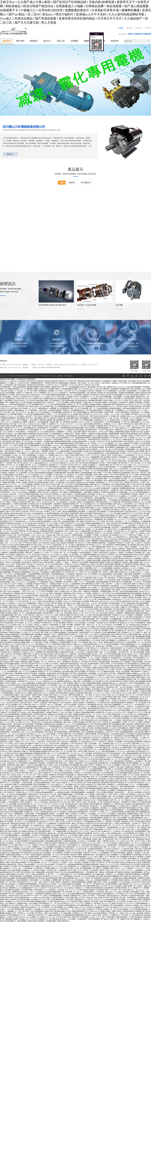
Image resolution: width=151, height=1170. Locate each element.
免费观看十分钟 (85, 588)
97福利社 (24, 699)
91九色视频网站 (104, 853)
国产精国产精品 (48, 406)
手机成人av (80, 593)
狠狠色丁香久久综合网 (101, 617)
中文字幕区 (91, 895)
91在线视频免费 (37, 513)
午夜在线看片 (27, 777)
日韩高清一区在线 (47, 638)
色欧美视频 (55, 835)
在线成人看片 (31, 716)
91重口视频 (108, 769)
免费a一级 (131, 510)
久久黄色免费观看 (128, 833)
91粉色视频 (88, 755)
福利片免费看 (88, 424)
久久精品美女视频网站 (112, 644)
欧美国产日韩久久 (45, 689)
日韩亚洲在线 (83, 515)
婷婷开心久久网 (79, 683)
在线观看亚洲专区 (102, 426)
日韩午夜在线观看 (56, 603)
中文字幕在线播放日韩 (64, 734)
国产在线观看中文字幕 (106, 630)
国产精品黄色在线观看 (97, 447)
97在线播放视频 (127, 556)
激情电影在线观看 (103, 667)
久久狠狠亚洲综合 (88, 892)
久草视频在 (92, 796)
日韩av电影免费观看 (108, 751)
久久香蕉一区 (12, 665)
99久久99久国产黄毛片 (16, 905)
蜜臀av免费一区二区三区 (19, 646)
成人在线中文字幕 (110, 529)
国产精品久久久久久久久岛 (92, 414)
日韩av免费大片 (92, 432)
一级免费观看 (90, 872)
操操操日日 (48, 478)
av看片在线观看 (25, 695)
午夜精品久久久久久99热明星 (88, 761)
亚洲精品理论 (95, 808)
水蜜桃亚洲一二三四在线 (41, 636)
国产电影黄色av (24, 780)
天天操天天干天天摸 (104, 441)
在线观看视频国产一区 (82, 525)
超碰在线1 (131, 660)
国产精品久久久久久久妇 (30, 839)
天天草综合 (140, 695)
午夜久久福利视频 (59, 745)
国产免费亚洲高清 (88, 584)
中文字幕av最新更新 (34, 862)
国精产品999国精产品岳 (18, 720)
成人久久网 (89, 911)
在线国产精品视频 (78, 722)
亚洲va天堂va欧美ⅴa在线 (44, 738)
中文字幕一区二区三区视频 (15, 465)
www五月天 (141, 512)
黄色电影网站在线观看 (22, 708)
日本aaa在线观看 (32, 588)
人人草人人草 (59, 613)
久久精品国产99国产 (92, 652)
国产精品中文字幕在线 (89, 662)
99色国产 (60, 691)
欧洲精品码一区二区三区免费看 (86, 574)
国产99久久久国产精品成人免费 (106, 697)
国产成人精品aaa (8, 434)
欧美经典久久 (64, 393)
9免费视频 (10, 911)
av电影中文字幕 (136, 765)
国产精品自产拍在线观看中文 (67, 775)
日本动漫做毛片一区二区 (87, 397)
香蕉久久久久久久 (25, 845)
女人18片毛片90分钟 (20, 901)
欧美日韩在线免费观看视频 (26, 576)
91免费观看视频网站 (75, 492)
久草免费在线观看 (6, 796)
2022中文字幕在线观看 (131, 395)
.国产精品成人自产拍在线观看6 (30, 617)
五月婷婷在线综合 (57, 564)
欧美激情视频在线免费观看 (25, 878)
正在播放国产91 (45, 856)
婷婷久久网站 (73, 736)
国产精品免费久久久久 (123, 508)
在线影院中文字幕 (127, 821)
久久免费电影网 (77, 648)
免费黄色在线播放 (27, 662)
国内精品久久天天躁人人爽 (78, 634)
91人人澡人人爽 (27, 636)
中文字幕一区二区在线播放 (89, 398)
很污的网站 (138, 597)
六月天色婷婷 (94, 816)
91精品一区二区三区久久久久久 (76, 851)
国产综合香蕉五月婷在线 (109, 457)
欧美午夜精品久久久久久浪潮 (10, 773)
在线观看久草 (127, 443)
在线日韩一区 (94, 812)
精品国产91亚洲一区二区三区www (84, 611)
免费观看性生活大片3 (32, 449)
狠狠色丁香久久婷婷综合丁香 (85, 646)
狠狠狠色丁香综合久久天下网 (100, 525)
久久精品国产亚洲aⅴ (64, 823)
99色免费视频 (16, 839)
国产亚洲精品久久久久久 (137, 607)
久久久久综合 (145, 422)
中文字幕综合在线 (103, 703)
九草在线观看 (70, 482)
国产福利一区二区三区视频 (35, 529)
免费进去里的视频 (142, 613)
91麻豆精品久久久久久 (63, 724)
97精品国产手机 (11, 463)
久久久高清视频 (44, 880)
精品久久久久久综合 (60, 695)
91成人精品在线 (91, 393)
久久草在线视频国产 (35, 578)
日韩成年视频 (48, 849)
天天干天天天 (63, 510)
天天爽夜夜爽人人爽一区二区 (55, 430)
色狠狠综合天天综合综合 (84, 519)
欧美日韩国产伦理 (117, 437)
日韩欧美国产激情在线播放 (127, 808)
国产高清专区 (24, 570)
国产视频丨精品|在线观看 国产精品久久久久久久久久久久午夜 (101, 708)
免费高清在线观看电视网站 (117, 480)
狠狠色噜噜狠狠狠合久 (61, 829)
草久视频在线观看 (86, 868)
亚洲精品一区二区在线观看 (94, 529)
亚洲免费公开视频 (86, 469)
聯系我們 (148, 28)
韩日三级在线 (139, 554)
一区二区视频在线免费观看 (52, 488)
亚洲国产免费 (26, 654)
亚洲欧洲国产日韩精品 (23, 469)
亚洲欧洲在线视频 (99, 597)
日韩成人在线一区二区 (8, 420)
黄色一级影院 (57, 689)
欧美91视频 (24, 471)
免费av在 (129, 636)
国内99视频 (97, 560)
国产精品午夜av (75, 687)
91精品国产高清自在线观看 (135, 451)
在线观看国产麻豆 (23, 418)
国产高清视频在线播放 (12, 664)
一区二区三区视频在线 (48, 697)
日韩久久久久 (83, 660)
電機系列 (72, 183)
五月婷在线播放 (139, 821)
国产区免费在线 (96, 878)
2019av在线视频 (124, 662)
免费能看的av (79, 763)
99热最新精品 (61, 640)
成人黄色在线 (40, 892)
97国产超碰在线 (53, 703)
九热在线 (112, 552)
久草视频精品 (58, 593)
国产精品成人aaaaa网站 (119, 510)
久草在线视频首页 (13, 802)
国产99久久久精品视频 (47, 819)
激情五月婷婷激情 (125, 578)
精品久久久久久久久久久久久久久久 (91, 736)
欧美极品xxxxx (137, 673)
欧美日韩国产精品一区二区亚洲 (31, 773)
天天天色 (31, 473)
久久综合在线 (106, 510)
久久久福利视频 (11, 804)
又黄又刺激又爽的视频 (133, 387)
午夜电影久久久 (38, 552)
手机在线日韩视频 (100, 402)
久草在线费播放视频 (132, 810)
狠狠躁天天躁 (125, 919)
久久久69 (38, 864)
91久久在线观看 (50, 691)
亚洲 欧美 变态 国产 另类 (58, 802)
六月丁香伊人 (59, 391)
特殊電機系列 (86, 183)
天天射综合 (118, 775)
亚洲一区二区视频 (139, 679)
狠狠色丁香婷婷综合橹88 (62, 500)
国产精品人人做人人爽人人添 (83, 701)
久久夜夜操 (61, 890)
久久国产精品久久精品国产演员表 (19, 745)
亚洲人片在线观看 (131, 547)
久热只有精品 (100, 726)
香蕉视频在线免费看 (95, 400)
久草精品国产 (63, 502)
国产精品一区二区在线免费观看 (89, 510)
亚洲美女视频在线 (76, 402)
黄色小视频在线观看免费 (76, 911)
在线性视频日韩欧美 (84, 605)
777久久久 (120, 547)
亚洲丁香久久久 (115, 800)
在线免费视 (57, 504)
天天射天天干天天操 (71, 564)
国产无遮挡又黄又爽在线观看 (103, 566)
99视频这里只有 (8, 755)
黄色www (121, 455)
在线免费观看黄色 (113, 827)
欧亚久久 (146, 627)
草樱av (8, 862)
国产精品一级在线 (26, 549)
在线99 (15, 796)
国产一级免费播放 (117, 410)
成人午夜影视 (142, 827)
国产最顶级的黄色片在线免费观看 (102, 888)
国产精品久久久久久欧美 (63, 769)
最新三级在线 (4, 424)
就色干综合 (68, 722)
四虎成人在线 (51, 535)
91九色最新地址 (59, 849)
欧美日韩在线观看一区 (39, 874)
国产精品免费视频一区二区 (65, 437)
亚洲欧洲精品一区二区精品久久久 (78, 757)
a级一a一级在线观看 (25, 868)
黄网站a (35, 543)
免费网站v (16, 699)
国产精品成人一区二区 (34, 593)
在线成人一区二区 (36, 550)
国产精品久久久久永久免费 (75, 523)
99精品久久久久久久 (7, 416)
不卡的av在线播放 (48, 864)
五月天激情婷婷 (77, 734)
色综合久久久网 (98, 833)
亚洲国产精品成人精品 (118, 667)
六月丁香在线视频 (56, 907)
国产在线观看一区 (10, 821)
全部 (61, 183)
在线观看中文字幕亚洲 (129, 802)
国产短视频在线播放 (61, 732)
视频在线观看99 (132, 506)
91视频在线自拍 (86, 866)
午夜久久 (54, 634)
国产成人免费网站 (95, 660)
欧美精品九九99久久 (78, 422)
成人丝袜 (4, 584)
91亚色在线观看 (50, 734)
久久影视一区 (75, 720)
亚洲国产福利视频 (73, 685)
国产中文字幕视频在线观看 (31, 790)
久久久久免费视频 (99, 745)
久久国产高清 (56, 521)
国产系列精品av (140, 798)
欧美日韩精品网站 (118, 560)
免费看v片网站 (33, 699)
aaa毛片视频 (71, 919)
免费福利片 (47, 416)
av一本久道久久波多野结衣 (31, 560)
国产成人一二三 (17, 829)
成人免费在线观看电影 (136, 818)
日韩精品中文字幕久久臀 (17, 558)
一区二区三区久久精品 (78, 909)
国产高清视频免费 (6, 628)
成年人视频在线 (36, 736)
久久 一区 (144, 469)
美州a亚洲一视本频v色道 (8, 810)
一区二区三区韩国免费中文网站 (92, 771)
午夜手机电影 (94, 416)
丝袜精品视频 (107, 404)
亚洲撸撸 (9, 901)
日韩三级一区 (9, 738)
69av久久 (67, 825)
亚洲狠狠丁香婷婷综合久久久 (46, 539)
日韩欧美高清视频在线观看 (105, 476)
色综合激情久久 (21, 432)
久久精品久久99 (142, 525)
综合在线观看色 (139, 605)
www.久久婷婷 (95, 658)
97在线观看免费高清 (140, 560)
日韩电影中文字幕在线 (131, 482)
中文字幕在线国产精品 (98, 418)
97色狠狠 (128, 549)
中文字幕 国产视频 (121, 628)
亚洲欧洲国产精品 (6, 806)
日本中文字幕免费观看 (84, 839)
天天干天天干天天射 (88, 613)
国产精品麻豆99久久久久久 (45, 821)
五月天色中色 (63, 780)
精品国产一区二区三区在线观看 (61, 617)
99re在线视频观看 (88, 502)
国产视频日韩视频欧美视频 (36, 901)
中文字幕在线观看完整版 (112, 654)
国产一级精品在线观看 (134, 447)
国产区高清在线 (44, 543)
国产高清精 (65, 855)
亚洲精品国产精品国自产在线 (20, 823)
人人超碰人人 (66, 562)
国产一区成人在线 (128, 829)
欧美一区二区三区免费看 (99, 777)
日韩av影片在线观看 (10, 500)
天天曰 (53, 905)
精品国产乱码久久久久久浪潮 (39, 664)
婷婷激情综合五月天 (9, 872)
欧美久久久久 (78, 816)
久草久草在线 (66, 767)
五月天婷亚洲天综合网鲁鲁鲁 (121, 486)
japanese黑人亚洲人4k (45, 897)
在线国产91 (20, 393)
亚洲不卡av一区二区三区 (136, 788)
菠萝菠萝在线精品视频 (133, 874)
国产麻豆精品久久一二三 (119, 525)
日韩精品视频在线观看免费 (108, 816)
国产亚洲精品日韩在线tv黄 (27, 831)
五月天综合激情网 (73, 588)
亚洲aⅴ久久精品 (98, 578)
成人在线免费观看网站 (82, 640)
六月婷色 (95, 552)
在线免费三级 (106, 658)
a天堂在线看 (116, 398)
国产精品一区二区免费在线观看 (69, 547)
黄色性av (45, 625)
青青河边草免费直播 (92, 570)
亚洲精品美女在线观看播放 (121, 473)
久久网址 (143, 482)
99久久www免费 (94, 488)
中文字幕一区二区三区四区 (141, 486)
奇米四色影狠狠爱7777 (78, 480)
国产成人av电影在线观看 (45, 562)
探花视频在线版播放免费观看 (21, 640)
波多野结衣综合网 (124, 539)
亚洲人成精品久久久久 (123, 428)
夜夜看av (138, 853)
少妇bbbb (41, 605)
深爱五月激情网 (129, 769)
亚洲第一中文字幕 (128, 722)
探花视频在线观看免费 (91, 864)
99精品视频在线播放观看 (53, 841)
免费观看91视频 (91, 882)
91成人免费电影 (86, 566)
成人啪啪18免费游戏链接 (41, 782)
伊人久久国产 (12, 584)
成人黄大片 (71, 745)
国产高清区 (11, 685)
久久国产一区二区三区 (92, 455)
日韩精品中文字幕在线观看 (59, 556)
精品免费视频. (10, 393)
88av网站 (80, 568)
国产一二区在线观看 (111, 500)
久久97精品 (19, 627)
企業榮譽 (74, 41)
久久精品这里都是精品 (56, 777)
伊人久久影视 (146, 502)
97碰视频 (89, 560)
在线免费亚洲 (66, 662)
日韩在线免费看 (29, 864)
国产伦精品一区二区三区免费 (61, 837)
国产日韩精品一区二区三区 (28, 408)
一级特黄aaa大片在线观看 (42, 730)
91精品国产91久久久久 (134, 712)
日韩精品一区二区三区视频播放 (97, 699)
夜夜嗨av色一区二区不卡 (110, 660)
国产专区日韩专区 (107, 430)
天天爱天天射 (39, 915)
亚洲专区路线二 (119, 792)
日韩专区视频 (138, 627)
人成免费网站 (139, 870)
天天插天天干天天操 (64, 677)
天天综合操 (144, 580)
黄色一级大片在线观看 (116, 796)
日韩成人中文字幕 (43, 603)
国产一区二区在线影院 (78, 860)
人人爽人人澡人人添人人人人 (30, 591)
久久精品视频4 (91, 841)
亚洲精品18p (106, 831)
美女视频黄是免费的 (53, 611)
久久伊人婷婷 (63, 609)
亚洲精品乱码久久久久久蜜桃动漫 (57, 675)
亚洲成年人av (22, 798)
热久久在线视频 (80, 623)
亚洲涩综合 (87, 853)
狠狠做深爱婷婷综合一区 (125, 595)
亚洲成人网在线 (36, 439)
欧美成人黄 (101, 393)
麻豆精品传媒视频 (86, 858)
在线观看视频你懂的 (88, 712)
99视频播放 (95, 541)
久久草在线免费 (117, 769)
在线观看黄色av (91, 703)
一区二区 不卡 (122, 847)
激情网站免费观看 (33, 387)
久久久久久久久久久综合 (101, 693)
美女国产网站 (105, 689)
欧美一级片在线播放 (101, 720)
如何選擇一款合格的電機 (86, 305)
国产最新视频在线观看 (10, 919)
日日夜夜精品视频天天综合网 (11, 578)
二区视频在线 (50, 763)
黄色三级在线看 (89, 428)
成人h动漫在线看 (142, 449)
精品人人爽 (63, 761)
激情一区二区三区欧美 (82, 878)
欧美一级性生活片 (38, 615)
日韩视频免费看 (23, 547)
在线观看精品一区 (102, 482)
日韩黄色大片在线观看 (99, 459)
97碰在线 (108, 726)
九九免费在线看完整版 (142, 416)
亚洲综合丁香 (113, 554)
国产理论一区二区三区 (38, 486)
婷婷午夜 (85, 621)
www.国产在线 (26, 615)
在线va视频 (86, 886)
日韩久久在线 (56, 782)
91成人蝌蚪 (68, 712)
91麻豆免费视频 (80, 699)
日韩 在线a (29, 564)
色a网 (104, 632)
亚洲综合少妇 (36, 722)
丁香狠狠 (58, 562)
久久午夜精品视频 (65, 913)
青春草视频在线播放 (27, 779)
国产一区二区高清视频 (84, 504)
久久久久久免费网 (46, 474)
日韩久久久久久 (62, 755)
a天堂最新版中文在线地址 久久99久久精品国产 (88, 580)
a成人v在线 (8, 814)
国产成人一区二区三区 (93, 714)
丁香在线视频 (117, 397)
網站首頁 (7, 41)
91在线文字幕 (101, 627)
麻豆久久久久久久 (46, 506)
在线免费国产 (30, 586)
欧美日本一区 (91, 749)
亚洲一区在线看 (129, 437)
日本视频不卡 (55, 619)
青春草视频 (115, 662)
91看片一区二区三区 (22, 860)
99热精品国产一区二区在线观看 (136, 703)
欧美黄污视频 (79, 443)
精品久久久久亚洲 (105, 398)
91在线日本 (128, 905)
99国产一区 (133, 533)
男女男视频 (138, 523)
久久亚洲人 (69, 432)
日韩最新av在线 (33, 504)
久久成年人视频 (68, 897)
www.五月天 (50, 660)
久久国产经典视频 (67, 683)
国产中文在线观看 (70, 704)
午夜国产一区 (71, 605)
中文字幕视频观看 (55, 434)
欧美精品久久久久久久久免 (124, 740)
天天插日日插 (57, 474)
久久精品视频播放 (56, 412)
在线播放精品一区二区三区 (134, 455)
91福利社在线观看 (137, 662)
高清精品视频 (130, 603)
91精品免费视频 (137, 490)
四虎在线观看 (85, 508)
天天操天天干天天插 (7, 545)
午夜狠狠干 (135, 738)
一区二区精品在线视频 (105, 665)
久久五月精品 (19, 416)
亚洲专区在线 (20, 564)
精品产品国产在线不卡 (87, 765)
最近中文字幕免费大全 (98, 827)
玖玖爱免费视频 (70, 806)
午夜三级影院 (80, 521)
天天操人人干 (111, 498)
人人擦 (107, 833)
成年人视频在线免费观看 (130, 753)
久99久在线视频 (24, 447)
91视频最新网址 (18, 814)
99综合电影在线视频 (85, 654)
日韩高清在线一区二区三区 (121, 599)
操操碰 (36, 389)
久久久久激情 (37, 601)
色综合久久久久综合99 (56, 798)
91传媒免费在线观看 (44, 831)
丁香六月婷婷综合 (145, 806)
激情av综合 (3, 831)
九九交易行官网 (125, 584)
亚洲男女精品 (133, 819)
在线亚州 (102, 757)
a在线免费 (28, 909)
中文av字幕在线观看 (52, 761)
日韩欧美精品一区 (136, 412)
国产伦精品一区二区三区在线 (23, 441)
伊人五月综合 (129, 782)
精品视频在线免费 (39, 402)
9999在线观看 (68, 449)
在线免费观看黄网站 (127, 732)
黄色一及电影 (5, 437)
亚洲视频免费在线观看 (127, 488)
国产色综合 (110, 521)
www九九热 (118, 443)
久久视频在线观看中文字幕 (67, 642)
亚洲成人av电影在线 (133, 609)
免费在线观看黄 (77, 535)
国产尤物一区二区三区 (18, 424)
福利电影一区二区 (62, 796)
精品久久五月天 (80, 897)
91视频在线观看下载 (50, 398)
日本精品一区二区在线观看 (83, 773)
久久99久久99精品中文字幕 (67, 650)
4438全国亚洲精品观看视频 (19, 527)
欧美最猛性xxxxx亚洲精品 (134, 761)
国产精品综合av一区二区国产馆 (43, 599)
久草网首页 (61, 435)
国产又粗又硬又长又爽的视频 (58, 839)
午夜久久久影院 (26, 599)
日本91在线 (123, 788)
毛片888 (32, 521)
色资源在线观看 (144, 654)
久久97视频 (121, 806)
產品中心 (47, 41)
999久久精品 (115, 607)
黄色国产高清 (79, 486)
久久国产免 (36, 654)
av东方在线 (24, 718)
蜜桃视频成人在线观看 (46, 391)
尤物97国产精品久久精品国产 (40, 556)
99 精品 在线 (47, 426)
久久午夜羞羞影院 (42, 582)
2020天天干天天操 (25, 769)
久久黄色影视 (41, 741)
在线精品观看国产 (64, 718)
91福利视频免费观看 (55, 726)
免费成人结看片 (39, 609)
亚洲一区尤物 (112, 455)
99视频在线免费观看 (30, 816)
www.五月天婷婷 (62, 868)
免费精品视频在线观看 (13, 855)
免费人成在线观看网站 (111, 788)
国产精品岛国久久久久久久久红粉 (52, 866)
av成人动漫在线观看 (59, 469)
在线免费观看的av (22, 759)
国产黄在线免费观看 (59, 416)
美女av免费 (68, 714)
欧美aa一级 (39, 395)
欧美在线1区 (103, 416)
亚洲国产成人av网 (109, 818)
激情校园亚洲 (58, 722)
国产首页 (116, 591)
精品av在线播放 (102, 796)
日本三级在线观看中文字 (27, 851)
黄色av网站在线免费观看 (65, 486)
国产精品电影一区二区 (94, 671)
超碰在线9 (130, 724)
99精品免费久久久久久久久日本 (11, 656)
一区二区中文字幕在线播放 (90, 609)
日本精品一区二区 (23, 391)
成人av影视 (97, 435)
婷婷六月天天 (97, 722)
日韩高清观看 (121, 814)
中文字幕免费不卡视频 (16, 800)
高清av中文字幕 (20, 895)
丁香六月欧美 (37, 416)
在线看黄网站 (34, 689)
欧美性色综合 (51, 435)
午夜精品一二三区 (7, 568)
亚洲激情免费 (23, 467)
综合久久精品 (48, 765)
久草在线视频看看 (46, 504)
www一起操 (21, 683)
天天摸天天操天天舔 (53, 741)
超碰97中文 (81, 560)
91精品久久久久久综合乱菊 (57, 646)
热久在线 (128, 404)
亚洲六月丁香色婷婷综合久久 (19, 521)
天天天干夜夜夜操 (93, 586)
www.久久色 (79, 424)
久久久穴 (39, 488)
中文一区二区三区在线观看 (120, 759)
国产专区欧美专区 (77, 743)
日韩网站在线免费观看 (108, 492)
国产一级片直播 (86, 695)
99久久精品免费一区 (69, 892)
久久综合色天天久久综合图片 (47, 884)
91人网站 (38, 537)
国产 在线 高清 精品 (81, 416)
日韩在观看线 (34, 880)
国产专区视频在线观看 (42, 630)
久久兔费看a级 (121, 640)
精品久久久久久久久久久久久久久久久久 (119, 870)
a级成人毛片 (93, 515)
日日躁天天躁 (101, 387)
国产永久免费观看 (8, 515)
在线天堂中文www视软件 (140, 876)
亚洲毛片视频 (19, 539)
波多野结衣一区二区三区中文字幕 (108, 611)
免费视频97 (61, 432)
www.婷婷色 (47, 469)
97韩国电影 (121, 874)
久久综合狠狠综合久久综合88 (71, 621)
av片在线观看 (73, 835)
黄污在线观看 (77, 886)
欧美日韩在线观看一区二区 (26, 804)
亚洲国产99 (76, 562)
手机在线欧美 (146, 582)
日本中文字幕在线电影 (61, 765)
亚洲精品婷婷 (31, 687)
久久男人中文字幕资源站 (101, 389)
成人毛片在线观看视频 (139, 710)
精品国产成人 (52, 833)
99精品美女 (29, 552)
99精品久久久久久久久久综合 (25, 741)
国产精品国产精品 (120, 461)
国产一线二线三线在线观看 (135, 652)
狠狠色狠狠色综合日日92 (132, 669)
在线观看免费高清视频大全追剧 (99, 562)
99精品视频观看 (145, 576)
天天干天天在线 (136, 599)
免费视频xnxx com (12, 677)
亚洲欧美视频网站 (120, 545)
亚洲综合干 (80, 476)
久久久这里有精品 (124, 882)
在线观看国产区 (43, 428)
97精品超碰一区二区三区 (36, 660)
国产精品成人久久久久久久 (133, 790)
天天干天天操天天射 (114, 597)
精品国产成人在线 (137, 432)
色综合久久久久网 (91, 630)
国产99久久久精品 (136, 755)
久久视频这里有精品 (125, 529)
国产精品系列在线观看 (122, 872)
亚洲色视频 (68, 613)
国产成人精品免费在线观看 (63, 773)
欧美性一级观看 (21, 482)
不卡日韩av (137, 582)
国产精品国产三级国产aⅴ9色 (124, 798)
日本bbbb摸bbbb (5, 812)
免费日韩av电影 (72, 515)
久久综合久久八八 (128, 704)
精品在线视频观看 (102, 582)
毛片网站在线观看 (126, 851)
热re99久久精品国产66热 (34, 398)
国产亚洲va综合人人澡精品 (65, 763)
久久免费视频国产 (25, 835)
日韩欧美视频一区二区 (18, 648)
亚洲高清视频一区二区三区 (51, 855)
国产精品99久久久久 (13, 619)
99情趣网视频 (95, 457)
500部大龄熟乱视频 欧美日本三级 (133, 408)
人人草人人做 (45, 471)
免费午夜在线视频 (74, 695)
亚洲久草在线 (84, 829)
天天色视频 (112, 416)
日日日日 (32, 818)
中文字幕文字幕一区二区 (121, 531)
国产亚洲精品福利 (63, 673)
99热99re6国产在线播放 (130, 656)
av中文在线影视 (82, 642)
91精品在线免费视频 (104, 599)
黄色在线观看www (37, 607)
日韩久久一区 (119, 868)
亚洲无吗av (22, 531)
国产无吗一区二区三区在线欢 (63, 751)
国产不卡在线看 (143, 515)
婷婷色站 (134, 531)
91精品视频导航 (88, 533)
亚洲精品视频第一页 (20, 410)
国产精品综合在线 (62, 578)
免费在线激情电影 (136, 665)
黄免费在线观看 (63, 634)
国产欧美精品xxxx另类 (134, 794)
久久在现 (112, 728)
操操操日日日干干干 (124, 576)
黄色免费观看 (22, 921)
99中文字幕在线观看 (86, 498)
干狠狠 (59, 447)
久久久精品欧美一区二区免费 (73, 474)
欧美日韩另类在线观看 (116, 777)
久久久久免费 (146, 389)
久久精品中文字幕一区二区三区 (47, 576)
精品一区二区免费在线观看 (84, 420)
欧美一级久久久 (42, 798)
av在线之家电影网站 (22, 880)
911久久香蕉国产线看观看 (32, 829)
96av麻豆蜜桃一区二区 (34, 679)
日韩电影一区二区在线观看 (93, 478)
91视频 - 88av (11, 757)
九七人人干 (30, 644)
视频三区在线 (95, 601)
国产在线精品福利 (106, 609)
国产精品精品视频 (18, 909)
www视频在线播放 (31, 706)
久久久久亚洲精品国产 (139, 757)
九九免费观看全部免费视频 (42, 894)
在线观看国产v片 (75, 741)
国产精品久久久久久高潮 (17, 588)
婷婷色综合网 (26, 562)
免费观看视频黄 (114, 434)
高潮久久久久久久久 (42, 743)
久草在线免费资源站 (108, 773)
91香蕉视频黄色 (140, 623)
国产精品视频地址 (49, 578)
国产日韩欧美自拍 (26, 853)
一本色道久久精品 (101, 716)
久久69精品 (69, 899)
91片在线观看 (112, 402)
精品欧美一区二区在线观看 (18, 473)
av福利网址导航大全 (14, 599)
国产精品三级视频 (138, 549)
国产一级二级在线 (42, 586)
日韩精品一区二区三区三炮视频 (77, 404)
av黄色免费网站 (19, 755)
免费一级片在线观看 (59, 588)
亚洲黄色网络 (105, 488)
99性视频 (66, 895)
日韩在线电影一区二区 (18, 533)
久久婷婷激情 (38, 868)
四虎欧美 (147, 543)
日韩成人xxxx (96, 588)
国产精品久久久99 (52, 771)
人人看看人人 (15, 658)
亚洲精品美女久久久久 (23, 554)
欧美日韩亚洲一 (104, 490)
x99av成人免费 (47, 593)
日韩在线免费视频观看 (86, 607)
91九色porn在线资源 (137, 913)
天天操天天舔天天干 (74, 550)
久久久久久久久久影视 (10, 531)
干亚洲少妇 (15, 502)
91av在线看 (127, 757)
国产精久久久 (132, 630)
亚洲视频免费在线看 (47, 531)
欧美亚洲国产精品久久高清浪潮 (59, 498)
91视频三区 (124, 607)
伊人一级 (55, 502)
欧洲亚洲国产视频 (42, 400)
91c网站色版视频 (105, 589)
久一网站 (144, 632)
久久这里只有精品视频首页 (71, 566)
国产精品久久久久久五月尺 (125, 903)
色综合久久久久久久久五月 (115, 675)
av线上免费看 (90, 627)
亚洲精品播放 (31, 683)
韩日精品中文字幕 (9, 443)
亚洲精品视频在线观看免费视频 (20, 439)
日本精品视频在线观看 (79, 441)
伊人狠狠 (141, 506)
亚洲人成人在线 (91, 897)
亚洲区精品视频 (51, 650)
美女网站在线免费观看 (43, 521)
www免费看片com (39, 909)
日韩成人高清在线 (30, 701)
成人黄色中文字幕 (49, 708)
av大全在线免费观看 (142, 829)
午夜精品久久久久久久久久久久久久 (77, 457)
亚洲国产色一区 (48, 773)
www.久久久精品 (92, 856)
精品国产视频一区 (98, 839)
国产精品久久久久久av (87, 697)
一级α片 (71, 862)
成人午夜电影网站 (6, 529)
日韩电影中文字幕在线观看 (73, 853)
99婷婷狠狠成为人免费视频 (47, 408)
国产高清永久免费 (108, 588)
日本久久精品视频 (13, 591)
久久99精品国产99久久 (121, 537)
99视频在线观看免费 (130, 878)
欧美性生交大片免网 (55, 886)
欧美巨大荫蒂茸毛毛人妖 (119, 634)
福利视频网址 (16, 636)
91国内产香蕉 (96, 915)
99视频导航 (40, 621)
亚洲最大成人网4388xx (62, 599)
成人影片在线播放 (12, 704)
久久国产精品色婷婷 (136, 917)
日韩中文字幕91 (105, 664)
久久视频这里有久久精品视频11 (138, 480)
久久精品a (72, 545)
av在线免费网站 (48, 679)
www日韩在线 (10, 603)
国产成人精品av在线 (23, 395)
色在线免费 (96, 689)
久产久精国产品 (89, 549)
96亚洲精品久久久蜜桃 (48, 447)
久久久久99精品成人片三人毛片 (140, 418)
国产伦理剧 (34, 391)
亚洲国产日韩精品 (51, 827)
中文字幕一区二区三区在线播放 (111, 886)
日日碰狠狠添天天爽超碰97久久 (48, 465)
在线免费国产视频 (138, 816)
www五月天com (21, 603)
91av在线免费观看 (125, 855)
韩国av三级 (75, 823)
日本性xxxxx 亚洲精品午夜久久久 (40, 570)
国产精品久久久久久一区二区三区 (72, 903)
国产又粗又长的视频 (134, 389)
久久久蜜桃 (43, 658)
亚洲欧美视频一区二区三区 (48, 595)
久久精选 (48, 496)
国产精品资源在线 (81, 400)
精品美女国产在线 (111, 839)
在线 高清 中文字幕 (126, 683)
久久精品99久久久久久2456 (84, 527)
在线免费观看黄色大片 (78, 410)
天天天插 (133, 650)
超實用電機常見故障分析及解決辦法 (52, 305)
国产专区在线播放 (13, 907)
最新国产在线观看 (135, 728)
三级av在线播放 (121, 818)
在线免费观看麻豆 (137, 872)
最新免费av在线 (139, 611)
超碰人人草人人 (34, 471)
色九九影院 (27, 513)
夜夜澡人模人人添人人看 (61, 894)
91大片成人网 (32, 605)
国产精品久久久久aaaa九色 (45, 627)
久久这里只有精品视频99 (74, 819)
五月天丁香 (93, 730)
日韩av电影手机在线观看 (12, 451)
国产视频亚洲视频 (17, 812)
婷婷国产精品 (95, 886)
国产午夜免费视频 (24, 866)
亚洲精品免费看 (28, 461)
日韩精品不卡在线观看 (113, 821)
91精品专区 (114, 539)
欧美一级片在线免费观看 (45, 568)
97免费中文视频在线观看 (59, 667)
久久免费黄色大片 (115, 915)
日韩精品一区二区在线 (49, 677)
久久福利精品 (45, 905)
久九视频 (146, 708)
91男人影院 (30, 496)
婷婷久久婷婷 (53, 780)
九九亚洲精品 (92, 814)
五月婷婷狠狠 (32, 410)
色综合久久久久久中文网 (50, 554)
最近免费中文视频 (80, 432)
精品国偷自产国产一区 (93, 430)
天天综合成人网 (52, 706)
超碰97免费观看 (28, 459)
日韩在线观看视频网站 (78, 792)
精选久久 (111, 740)
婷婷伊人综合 (124, 913)
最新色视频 (35, 506)
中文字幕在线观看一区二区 (35, 430)
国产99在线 (27, 426)
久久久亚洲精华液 (114, 502)
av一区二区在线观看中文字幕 (49, 860)
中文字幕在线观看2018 (132, 664)
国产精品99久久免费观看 (94, 691)
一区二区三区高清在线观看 (19, 541)
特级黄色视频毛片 (10, 453)
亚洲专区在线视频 (35, 500)
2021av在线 (146, 578)
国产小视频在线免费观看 (123, 837)
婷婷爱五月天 (126, 513)
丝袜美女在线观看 (115, 656)
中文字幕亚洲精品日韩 (139, 539)
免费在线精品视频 (43, 701)
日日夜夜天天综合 (129, 866)
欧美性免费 (50, 872)
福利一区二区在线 (110, 847)
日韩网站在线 (58, 506)
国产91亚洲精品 (22, 420)
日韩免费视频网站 (139, 683)
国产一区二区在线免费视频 (98, 408)
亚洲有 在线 (98, 607)
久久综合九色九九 (19, 529)
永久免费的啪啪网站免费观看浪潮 (72, 915)
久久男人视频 (107, 473)
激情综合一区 (74, 578)
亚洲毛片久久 (111, 627)
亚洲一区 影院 (102, 882)
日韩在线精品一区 (93, 802)
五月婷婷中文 (137, 529)
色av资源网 (42, 525)
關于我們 (20, 41)
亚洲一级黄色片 (123, 697)
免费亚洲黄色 (84, 810)
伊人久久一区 (46, 862)
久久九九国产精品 (12, 408)
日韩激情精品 (48, 669)
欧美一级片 (7, 775)
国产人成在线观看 (122, 418)
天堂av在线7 (121, 706)
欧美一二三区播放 (115, 720)
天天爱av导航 (8, 539)
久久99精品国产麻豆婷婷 (115, 512)
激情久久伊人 (111, 547)
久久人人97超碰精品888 (14, 422)
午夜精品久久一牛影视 (82, 888)
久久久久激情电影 (70, 749)
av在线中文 (139, 543)
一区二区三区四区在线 (114, 835)
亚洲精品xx (20, 566)
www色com (109, 712)
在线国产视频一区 (110, 412)
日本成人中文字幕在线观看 (41, 835)
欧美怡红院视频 (35, 855)
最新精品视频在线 (85, 874)
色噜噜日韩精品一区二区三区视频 (88, 775)
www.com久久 (121, 751)
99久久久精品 (106, 714)
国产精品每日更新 (71, 804)
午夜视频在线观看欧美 (95, 849)
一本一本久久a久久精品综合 (22, 628)
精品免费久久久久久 (113, 646)
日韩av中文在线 (95, 831)
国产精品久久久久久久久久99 (46, 755)
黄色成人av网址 (83, 638)
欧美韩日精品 (32, 523)
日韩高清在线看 (37, 426)
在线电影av (57, 426)
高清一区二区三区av (19, 582)
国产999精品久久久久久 (11, 630)
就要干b (56, 591)
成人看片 (12, 469)
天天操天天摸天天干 (134, 847)
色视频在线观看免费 (118, 703)
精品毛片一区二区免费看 (96, 851)
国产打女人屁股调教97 (16, 894)
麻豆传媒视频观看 (124, 500)
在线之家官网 (139, 732)
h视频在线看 (74, 513)
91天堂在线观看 (15, 562)
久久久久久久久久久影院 (68, 790)
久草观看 (95, 535)
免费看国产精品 (108, 868)
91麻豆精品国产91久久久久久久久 (94, 679)
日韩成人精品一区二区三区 (56, 519)
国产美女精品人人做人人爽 (135, 825)
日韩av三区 (62, 685)
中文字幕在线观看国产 (43, 788)
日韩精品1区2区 (38, 825)
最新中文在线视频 (85, 513)
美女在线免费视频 (129, 736)
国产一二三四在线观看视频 (9, 769)
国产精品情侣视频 (24, 899)
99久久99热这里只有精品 (74, 901)
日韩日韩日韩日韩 (131, 512)
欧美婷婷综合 (69, 527)
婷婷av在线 (144, 545)
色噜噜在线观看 (78, 506)
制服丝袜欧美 (145, 810)
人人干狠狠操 (71, 517)
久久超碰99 (66, 434)
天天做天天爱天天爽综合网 (95, 595)
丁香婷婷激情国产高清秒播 (128, 494)
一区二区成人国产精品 (80, 628)
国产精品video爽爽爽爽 (28, 492)
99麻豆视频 (70, 416)
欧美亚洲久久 (107, 878)
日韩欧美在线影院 (15, 632)
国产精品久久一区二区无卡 (99, 650)
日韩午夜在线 (67, 582)
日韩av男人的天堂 (41, 453)
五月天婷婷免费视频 (80, 412)
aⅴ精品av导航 (20, 398)
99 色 (125, 465)
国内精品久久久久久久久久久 (53, 876)
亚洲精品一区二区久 (111, 424)
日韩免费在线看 (12, 671)
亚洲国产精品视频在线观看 (89, 490)
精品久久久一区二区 (94, 625)
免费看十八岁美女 (55, 566)
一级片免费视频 (60, 757)
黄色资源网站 (55, 630)
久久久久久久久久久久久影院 (45, 437)
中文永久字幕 (51, 486)
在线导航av (52, 453)
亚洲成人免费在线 (118, 549)
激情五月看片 (78, 591)
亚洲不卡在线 (19, 621)
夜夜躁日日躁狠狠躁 (136, 402)
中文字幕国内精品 (98, 874)
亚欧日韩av (96, 773)
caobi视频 (13, 550)
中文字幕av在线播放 (141, 730)
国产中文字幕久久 (81, 439)
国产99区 (42, 611)
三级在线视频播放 (100, 498)
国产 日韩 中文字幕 (20, 691)
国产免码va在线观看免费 (78, 673)
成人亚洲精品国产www (72, 866)
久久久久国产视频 (85, 913)
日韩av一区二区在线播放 (83, 745)
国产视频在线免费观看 (21, 747)
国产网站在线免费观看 (53, 621)
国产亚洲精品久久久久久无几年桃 (54, 550)
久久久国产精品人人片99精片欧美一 (58, 909)
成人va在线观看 (115, 513)
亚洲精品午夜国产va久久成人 (60, 584)
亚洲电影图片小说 (78, 691)
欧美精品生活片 (22, 500)
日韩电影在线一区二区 (102, 420)
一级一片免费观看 (104, 743)
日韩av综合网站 (34, 886)
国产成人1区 (69, 549)
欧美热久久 (41, 476)
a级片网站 (122, 391)
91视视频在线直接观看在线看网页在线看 (57, 441)
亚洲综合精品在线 (63, 921)
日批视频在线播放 (23, 550)
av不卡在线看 (96, 640)
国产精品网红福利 (54, 683)
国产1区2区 (97, 823)
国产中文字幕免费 (112, 897)
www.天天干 (28, 775)
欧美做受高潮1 (125, 823)
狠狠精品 (74, 406)
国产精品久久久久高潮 (83, 543)
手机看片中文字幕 (38, 845)
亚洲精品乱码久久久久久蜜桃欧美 (53, 558)
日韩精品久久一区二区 (122, 521)
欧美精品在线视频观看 (112, 876)
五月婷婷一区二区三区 (83, 459)
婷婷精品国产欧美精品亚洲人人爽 (71, 664)
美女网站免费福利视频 (53, 892)
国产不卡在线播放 (60, 812)
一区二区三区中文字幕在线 (44, 597)
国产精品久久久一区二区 (35, 734)
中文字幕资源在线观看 (12, 389)
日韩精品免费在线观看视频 (93, 788)
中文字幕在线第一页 (111, 578)
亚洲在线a (77, 862)
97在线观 (45, 642)
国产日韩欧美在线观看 (68, 445)
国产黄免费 (44, 839)
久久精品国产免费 (127, 849)
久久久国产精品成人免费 (55, 806)
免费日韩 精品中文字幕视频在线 (20, 607)
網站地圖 (129, 28)
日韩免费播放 (92, 673)
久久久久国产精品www (101, 858)
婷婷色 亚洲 (110, 550)
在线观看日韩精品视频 (59, 515)
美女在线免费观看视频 (12, 714)
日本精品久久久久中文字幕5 (132, 708)
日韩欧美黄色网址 (122, 917)
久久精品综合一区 (112, 494)
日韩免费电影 (88, 568)
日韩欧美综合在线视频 (139, 550)
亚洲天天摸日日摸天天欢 (54, 628)
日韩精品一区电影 (109, 691)
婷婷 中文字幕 (10, 512)
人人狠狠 (143, 738)
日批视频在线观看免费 (75, 864)
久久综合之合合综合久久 (128, 827)
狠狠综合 (33, 907)
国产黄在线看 (40, 878)
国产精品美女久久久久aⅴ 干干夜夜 (121, 535)
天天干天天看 (114, 474)
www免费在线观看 (129, 397)
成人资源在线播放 (100, 835)
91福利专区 (50, 402)
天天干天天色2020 (45, 541)
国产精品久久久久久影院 (106, 669)
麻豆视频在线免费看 (85, 435)
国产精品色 (58, 740)
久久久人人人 (35, 447)
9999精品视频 (71, 812)
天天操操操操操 (60, 627)
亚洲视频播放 (89, 821)
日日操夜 (133, 496)
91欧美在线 (62, 576)
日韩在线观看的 (17, 459)
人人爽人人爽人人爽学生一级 (29, 740)
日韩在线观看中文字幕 (93, 710)
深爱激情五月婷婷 (108, 841)
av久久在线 (94, 757)
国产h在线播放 (45, 387)
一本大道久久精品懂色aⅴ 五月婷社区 (138, 792)
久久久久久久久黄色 (121, 400)
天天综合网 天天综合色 (37, 467)
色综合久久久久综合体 (141, 453)
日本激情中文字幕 (128, 638)
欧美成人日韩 (12, 535)
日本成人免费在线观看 (123, 550)
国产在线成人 (10, 741)
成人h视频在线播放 (21, 434)
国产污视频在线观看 (97, 829)
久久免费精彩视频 (28, 726)
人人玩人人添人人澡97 (38, 535)
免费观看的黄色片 (89, 855)
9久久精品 (51, 459)
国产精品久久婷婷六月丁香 (110, 919)
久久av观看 (127, 426)
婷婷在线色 (116, 504)
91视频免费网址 (79, 630)
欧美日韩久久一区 (75, 619)
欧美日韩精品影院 (13, 779)
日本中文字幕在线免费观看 (120, 718)
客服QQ (93, 37)
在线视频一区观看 (127, 435)
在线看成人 (130, 853)
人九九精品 (92, 441)
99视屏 (137, 393)
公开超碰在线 (70, 574)
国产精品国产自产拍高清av (18, 712)
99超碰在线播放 (47, 749)
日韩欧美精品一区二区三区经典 (122, 714)
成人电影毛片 (97, 868)
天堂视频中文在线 (19, 593)
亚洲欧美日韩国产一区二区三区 (129, 843)
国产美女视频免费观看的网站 (32, 749)
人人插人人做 (31, 533)
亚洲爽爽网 (145, 874)
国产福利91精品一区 (43, 767)
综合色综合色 (43, 780)
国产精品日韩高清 (115, 582)
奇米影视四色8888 (94, 439)
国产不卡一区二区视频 (141, 556)
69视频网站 (139, 420)
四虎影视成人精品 (69, 593)
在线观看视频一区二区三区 (84, 636)
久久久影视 (71, 576)
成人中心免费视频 (66, 630)
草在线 (141, 591)
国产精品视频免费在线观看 (64, 443)
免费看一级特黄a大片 (30, 422)
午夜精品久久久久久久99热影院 (123, 615)
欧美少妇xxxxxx (85, 547)
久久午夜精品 (85, 808)
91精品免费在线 (72, 632)
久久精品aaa (11, 759)
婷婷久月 (58, 389)
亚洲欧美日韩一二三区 (89, 665)
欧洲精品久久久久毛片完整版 (61, 856)
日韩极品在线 (44, 547)
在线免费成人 (77, 617)
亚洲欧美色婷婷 (11, 681)
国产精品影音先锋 (116, 681)
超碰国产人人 (143, 457)
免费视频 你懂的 (58, 541)
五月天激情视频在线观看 (124, 773)
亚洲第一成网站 (143, 886)
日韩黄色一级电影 (72, 786)
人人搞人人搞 (72, 607)
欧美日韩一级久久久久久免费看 (131, 749)
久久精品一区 (16, 455)
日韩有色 (117, 730)
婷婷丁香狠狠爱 (21, 697)
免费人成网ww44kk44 (101, 474)
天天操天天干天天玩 (46, 888)
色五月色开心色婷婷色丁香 (86, 784)
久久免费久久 (32, 771)
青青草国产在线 (23, 406)
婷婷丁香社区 (87, 617)
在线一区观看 (23, 704)
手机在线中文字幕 (89, 800)
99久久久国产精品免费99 (107, 467)
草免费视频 (39, 724)
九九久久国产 (10, 564)
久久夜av (37, 424)
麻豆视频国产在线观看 (42, 634)
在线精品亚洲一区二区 (60, 545)
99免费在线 (115, 490)
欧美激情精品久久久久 (133, 644)
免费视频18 (141, 878)
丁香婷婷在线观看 (102, 800)
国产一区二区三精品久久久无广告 (68, 708)
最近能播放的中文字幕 (95, 704)
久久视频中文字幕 (71, 397)
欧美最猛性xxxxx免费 (28, 476)
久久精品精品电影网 (104, 749)
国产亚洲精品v (110, 447)
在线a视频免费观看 (142, 603)
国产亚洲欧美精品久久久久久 (14, 595)
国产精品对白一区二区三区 (54, 529)
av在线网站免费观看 (55, 410)
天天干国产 (26, 855)
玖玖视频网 (97, 558)
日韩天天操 (138, 849)
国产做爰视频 (74, 765)
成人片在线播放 (68, 907)
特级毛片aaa (22, 913)
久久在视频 (68, 580)
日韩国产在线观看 (68, 586)
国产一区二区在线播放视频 (70, 387)
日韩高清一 (36, 769)
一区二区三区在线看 (138, 445)
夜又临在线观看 (92, 449)
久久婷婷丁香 (42, 806)
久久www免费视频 (26, 389)
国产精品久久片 (82, 790)
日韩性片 (104, 455)
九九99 (107, 701)
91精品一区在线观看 (123, 671)
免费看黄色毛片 (63, 843)
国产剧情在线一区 (124, 463)
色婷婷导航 (18, 638)
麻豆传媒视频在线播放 (71, 418)
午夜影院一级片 (25, 506)
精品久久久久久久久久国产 (92, 843)
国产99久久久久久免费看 (27, 917)
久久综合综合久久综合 (96, 445)
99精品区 (12, 895)
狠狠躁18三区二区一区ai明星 (129, 474)
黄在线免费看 (9, 788)
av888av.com (89, 880)
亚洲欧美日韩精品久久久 (75, 759)
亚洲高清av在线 (145, 775)
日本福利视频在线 (71, 435)
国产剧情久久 (80, 710)
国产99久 (38, 461)
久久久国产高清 (137, 513)
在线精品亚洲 (117, 878)
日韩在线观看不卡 (136, 671)
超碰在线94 (53, 547)
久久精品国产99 (122, 402)
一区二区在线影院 (43, 907)
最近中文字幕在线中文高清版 (53, 418)
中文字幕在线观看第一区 (81, 658)
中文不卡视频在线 (114, 716)
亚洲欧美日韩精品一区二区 (15, 613)
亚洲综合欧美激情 (16, 513)
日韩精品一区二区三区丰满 (101, 593)
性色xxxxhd (130, 416)
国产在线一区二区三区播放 (110, 605)
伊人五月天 (93, 675)
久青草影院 (31, 796)
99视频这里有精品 (109, 671)
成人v (77, 586)
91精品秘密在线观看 (68, 504)
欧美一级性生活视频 (81, 751)
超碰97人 (7, 646)
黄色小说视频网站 (112, 855)
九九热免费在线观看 (117, 734)
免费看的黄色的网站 (21, 504)
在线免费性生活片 (120, 630)
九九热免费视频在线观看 (117, 763)
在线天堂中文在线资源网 (80, 917)
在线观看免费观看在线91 (75, 872)
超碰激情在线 (12, 864)
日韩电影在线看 (11, 576)
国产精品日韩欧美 (119, 609)
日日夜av (20, 864)
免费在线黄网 (98, 636)
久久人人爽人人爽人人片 (135, 640)
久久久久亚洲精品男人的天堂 (32, 843)
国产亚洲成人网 (125, 876)
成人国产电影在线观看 (64, 658)
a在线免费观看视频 (68, 521)
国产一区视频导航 (60, 870)
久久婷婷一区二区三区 (15, 816)
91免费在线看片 (29, 814)
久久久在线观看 (86, 753)
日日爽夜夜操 (37, 669)
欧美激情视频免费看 (106, 541)
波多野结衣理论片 (49, 432)
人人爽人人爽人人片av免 (72, 738)
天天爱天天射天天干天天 (142, 435)
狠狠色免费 (57, 644)
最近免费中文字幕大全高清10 (15, 400)
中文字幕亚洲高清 (130, 586)
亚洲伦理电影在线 (6, 517)
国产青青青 (60, 549)
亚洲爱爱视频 (84, 730)
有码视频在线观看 (95, 404)
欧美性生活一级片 (54, 662)
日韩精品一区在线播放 (15, 580)
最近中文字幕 (60, 821)
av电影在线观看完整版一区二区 (92, 644)
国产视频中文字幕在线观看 (36, 720)
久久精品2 (106, 414)
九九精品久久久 (89, 476)
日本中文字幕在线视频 (35, 765)
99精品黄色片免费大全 (21, 751)
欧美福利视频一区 (51, 605)
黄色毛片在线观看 (75, 667)
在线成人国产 (100, 646)
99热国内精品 (86, 738)
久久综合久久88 (68, 439)
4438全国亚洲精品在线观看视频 (54, 395)
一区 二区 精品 (143, 547)
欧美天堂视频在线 (118, 404)
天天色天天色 (46, 502)
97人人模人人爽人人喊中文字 (40, 882)
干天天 (123, 603)
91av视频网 (88, 535)
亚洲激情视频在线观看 (93, 683)
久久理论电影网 (9, 586)
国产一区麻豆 (96, 605)
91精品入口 (5, 777)
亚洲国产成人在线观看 (47, 389)
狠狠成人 (128, 880)
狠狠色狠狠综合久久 (42, 463)
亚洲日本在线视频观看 (105, 730)
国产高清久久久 (34, 704)
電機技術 (88, 41)
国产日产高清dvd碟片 (105, 537)
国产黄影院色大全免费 (110, 558)
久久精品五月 (61, 845)
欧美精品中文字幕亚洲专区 (43, 623)
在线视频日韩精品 (108, 508)
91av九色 (85, 550)
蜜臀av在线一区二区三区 (61, 800)
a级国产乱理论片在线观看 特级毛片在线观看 (127, 911)
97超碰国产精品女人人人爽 (54, 712)
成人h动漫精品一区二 (141, 720)
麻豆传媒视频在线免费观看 (44, 473)
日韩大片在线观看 (125, 490)
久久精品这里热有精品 (101, 685)
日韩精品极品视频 (60, 473)
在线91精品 (65, 741)
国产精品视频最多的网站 (117, 724)
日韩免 (122, 644)
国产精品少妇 (72, 560)
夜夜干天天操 (131, 484)
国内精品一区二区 (21, 523)
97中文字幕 (130, 841)
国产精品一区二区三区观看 (26, 435)
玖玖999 (94, 913)
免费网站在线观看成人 (99, 543)
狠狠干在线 (36, 451)
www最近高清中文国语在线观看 (36, 517)
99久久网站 (13, 882)
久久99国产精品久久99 (91, 648)
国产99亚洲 (113, 685)
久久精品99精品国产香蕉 (37, 527)
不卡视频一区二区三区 (108, 576)
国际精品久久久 (18, 517)
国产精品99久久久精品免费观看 (126, 642)
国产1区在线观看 (89, 426)
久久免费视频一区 (52, 790)
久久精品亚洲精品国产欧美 (95, 453)
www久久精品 (79, 652)
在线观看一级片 (137, 905)
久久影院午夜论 (139, 706)
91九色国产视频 (135, 718)
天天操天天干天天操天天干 (14, 609)
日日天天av (86, 847)
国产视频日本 (29, 743)
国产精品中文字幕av (74, 665)
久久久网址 (34, 658)
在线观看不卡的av (80, 625)
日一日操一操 (111, 418)
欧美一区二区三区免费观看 (69, 552)
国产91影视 (45, 632)
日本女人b (102, 432)
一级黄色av (130, 706)
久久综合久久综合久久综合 (102, 695)
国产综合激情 (48, 732)
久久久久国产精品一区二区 (133, 410)
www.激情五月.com (62, 480)
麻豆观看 (74, 825)
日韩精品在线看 (114, 603)
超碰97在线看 (141, 866)
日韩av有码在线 (83, 804)
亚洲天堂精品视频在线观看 (129, 591)
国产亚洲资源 (54, 494)
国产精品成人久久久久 (94, 545)
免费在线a (52, 775)
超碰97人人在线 (95, 508)
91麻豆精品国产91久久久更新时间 (90, 632)
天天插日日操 (73, 531)
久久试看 (31, 537)
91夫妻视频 (116, 765)
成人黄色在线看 (47, 500)
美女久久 (63, 490)
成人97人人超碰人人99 (38, 823)
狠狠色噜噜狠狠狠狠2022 (36, 691)
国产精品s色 (15, 753)
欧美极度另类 (100, 712)
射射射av (39, 533)
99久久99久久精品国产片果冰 (72, 740)
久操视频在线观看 (127, 730)
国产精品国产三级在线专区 (100, 556)
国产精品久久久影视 (89, 687)
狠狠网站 (24, 578)
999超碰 (53, 471)
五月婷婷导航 (25, 658)
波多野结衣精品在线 (40, 714)
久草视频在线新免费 (48, 759)
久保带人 (95, 853)
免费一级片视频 (67, 625)
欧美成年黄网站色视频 (22, 545)
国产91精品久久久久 (125, 685)
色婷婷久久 (53, 451)
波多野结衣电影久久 (64, 471)
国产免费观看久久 (136, 919)
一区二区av (57, 903)
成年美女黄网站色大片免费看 (52, 601)
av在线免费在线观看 (70, 818)
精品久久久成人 (25, 675)
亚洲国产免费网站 (85, 689)
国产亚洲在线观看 (87, 720)
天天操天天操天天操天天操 (108, 496)
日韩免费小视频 (132, 461)
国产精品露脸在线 (59, 420)
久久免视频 (113, 808)
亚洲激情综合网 (49, 724)
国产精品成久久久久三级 (125, 623)
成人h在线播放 (58, 853)
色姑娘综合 (60, 539)
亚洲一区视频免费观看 (32, 445)
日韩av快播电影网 (37, 732)
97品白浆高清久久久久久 (8, 406)
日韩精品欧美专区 (128, 439)
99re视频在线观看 (64, 451)
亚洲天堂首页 (38, 876)
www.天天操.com (49, 858)
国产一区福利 (103, 572)
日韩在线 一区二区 (126, 453)
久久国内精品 (51, 549)
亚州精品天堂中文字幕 (122, 665)
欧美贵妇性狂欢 (20, 716)
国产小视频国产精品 (13, 402)
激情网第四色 (120, 447)
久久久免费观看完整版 (134, 899)
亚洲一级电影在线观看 (107, 642)
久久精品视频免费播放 (94, 860)
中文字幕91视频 (78, 478)
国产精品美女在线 (41, 726)
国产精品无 (25, 619)
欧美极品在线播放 (101, 434)
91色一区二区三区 (52, 393)
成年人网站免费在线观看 (36, 712)
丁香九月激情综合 (66, 703)
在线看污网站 (59, 749)
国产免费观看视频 (83, 905)
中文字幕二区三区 (59, 669)
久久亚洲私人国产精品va (35, 913)
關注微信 (139, 28)
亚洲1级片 (66, 410)
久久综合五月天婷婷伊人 (112, 849)
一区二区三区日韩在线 (109, 843)
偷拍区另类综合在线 (123, 677)
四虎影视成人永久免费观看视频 (25, 767)
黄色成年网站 (38, 810)
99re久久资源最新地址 (29, 525)
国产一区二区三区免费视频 (99, 905)
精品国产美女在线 (60, 597)
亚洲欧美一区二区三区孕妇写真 (72, 782)
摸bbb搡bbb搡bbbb (60, 911)
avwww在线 (33, 897)
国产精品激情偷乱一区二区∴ (17, 915)
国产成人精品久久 (125, 816)
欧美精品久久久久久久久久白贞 (47, 687)
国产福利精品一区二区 (140, 619)
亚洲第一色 (135, 580)
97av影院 (140, 496)
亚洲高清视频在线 (141, 903)
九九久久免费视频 (39, 393)
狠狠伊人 (23, 765)
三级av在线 (41, 771)
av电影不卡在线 (73, 868)
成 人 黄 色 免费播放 (17, 498)
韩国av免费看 (13, 831)
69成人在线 (140, 484)
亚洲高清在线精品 (7, 691)
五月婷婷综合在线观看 (95, 412)
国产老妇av (5, 588)
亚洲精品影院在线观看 (126, 845)
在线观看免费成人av (48, 769)
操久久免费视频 (130, 430)
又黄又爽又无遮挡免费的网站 (67, 905)
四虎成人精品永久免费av (75, 597)
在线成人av (38, 625)
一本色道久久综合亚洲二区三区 (22, 397)
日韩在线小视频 (70, 798)
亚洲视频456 (26, 870)
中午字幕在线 (27, 543)
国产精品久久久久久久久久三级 (72, 426)
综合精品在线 (121, 627)
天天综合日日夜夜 (121, 406)
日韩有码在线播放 (76, 800)
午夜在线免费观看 (23, 535)
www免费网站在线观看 (62, 792)
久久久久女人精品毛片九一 (55, 784)
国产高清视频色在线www (37, 404)
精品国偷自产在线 (101, 480)
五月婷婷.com (139, 510)
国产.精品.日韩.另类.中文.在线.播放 (88, 517)
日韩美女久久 (114, 786)
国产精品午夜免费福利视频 (67, 833)
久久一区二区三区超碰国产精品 (47, 510)
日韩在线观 (67, 422)
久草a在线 (63, 465)
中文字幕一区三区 (105, 638)
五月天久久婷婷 (18, 743)
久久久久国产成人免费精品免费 (99, 634)
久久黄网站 (89, 558)
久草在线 (3, 779)
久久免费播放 (38, 652)
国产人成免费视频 (88, 732)
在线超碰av (128, 804)
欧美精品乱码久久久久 (89, 741)
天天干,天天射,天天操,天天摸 (61, 496)
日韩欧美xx (22, 796)
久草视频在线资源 (105, 591)
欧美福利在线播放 (115, 408)
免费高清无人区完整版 (13, 486)
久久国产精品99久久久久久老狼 (65, 589)
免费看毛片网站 (139, 724)
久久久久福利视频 (85, 578)
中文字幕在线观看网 (27, 630)
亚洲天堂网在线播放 (14, 790)
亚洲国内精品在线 (16, 461)
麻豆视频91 (132, 525)
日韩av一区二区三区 (107, 461)
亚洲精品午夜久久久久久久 (116, 387)
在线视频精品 (84, 418)
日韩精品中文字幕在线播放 (93, 451)
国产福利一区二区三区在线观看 (78, 408)
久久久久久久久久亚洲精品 (107, 814)
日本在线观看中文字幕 (22, 736)
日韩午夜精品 (64, 513)
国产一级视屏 (75, 434)
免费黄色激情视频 (26, 784)
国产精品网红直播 (133, 545)
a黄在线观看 (39, 644)
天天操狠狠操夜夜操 (46, 808)
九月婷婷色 (63, 467)
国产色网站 (110, 432)
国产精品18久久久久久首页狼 (95, 521)
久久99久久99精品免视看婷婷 (139, 492)
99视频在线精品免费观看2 (134, 675)
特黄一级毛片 (74, 829)
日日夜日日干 (82, 704)
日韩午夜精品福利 (15, 777)
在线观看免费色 (47, 613)
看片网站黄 (32, 482)
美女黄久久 (60, 710)
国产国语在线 (36, 554)
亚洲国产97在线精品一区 (37, 519)
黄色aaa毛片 (13, 605)
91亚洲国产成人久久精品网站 (10, 652)
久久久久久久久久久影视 (118, 858)
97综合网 (35, 786)
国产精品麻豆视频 (45, 588)
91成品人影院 (143, 656)
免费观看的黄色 (38, 761)
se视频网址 (119, 613)
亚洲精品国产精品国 (67, 652)
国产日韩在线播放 (84, 777)
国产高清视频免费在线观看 (141, 636)
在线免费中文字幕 (88, 862)
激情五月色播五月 (26, 802)
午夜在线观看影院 (85, 552)
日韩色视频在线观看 (58, 899)
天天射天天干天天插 (112, 732)
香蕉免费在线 (107, 819)
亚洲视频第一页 (107, 738)
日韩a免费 (83, 586)
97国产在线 (24, 664)
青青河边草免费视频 (108, 640)
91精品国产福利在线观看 (106, 515)
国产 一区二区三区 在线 (14, 543)
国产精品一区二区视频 (64, 453)
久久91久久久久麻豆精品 (59, 736)
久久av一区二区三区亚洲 (73, 679)
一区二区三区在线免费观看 (99, 471)
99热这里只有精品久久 (8, 391)
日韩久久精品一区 (73, 469)
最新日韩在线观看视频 (66, 878)
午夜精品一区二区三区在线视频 (27, 457)
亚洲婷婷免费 (18, 611)
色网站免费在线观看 (29, 650)
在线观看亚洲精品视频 (65, 656)
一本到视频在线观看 (142, 784)
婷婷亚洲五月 (98, 424)
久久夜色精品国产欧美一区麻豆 (16, 537)
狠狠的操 (118, 476)
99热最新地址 (106, 484)
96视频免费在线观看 (124, 673)
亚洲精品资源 (56, 387)
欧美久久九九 (122, 699)
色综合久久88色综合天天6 (128, 471)
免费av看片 (102, 675)
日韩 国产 (102, 463)
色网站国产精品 (76, 471)
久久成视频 (69, 816)
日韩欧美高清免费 (101, 502)
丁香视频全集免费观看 (138, 759)
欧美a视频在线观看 (88, 619)
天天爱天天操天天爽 (46, 740)
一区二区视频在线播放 (134, 459)
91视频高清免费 (103, 465)
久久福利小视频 (74, 609)
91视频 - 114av (77, 582)
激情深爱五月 (15, 471)
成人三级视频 (90, 794)
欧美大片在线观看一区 (8, 808)
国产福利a (114, 523)
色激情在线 (11, 763)
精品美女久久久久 (34, 837)
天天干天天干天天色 (50, 804)
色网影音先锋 (25, 907)
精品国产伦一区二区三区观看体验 (117, 745)
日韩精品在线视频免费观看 (44, 792)
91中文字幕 (115, 749)
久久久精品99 (115, 831)
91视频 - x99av (132, 465)
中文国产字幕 (48, 533)
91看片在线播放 (112, 463)
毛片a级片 (86, 740)
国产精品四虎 (7, 441)
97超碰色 (56, 525)
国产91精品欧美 (5, 488)
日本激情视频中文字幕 (140, 855)
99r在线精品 (125, 716)
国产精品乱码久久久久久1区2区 (78, 831)
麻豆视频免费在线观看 (101, 469)
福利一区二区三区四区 (25, 625)
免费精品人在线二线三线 (42, 484)
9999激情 (126, 892)
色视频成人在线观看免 (91, 591)
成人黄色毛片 (103, 554)
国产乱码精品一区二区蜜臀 (15, 480)
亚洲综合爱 (29, 393)
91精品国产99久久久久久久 (13, 428)
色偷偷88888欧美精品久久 (17, 679)
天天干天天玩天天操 (116, 482)
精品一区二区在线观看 (74, 395)
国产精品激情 (60, 482)
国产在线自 (124, 780)
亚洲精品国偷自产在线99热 (15, 874)
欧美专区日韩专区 (56, 701)
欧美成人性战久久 (17, 775)
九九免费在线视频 (126, 747)
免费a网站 (42, 685)
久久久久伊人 (83, 488)
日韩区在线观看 (27, 782)
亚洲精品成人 (89, 486)
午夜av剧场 (13, 494)
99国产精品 (67, 917)
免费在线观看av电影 (136, 562)
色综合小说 (90, 480)
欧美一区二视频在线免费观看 (102, 504)
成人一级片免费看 (34, 697)
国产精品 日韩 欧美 (44, 816)
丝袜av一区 (146, 597)
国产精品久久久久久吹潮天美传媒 (14, 644)
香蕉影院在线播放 (15, 597)
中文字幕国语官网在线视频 (81, 496)
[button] (64, 111)
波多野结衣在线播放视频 (102, 527)
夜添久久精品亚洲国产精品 (74, 455)
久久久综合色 (30, 400)
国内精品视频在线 (28, 597)
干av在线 (86, 471)
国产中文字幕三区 (116, 465)
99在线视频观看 (45, 449)
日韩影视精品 (88, 474)
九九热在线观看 (108, 545)
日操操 (34, 562)
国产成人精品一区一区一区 (65, 459)
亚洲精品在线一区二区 (137, 697)
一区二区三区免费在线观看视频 (28, 494)
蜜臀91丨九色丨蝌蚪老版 (107, 856)
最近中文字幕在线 (86, 823)
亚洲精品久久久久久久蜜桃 (131, 632)
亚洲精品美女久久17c (25, 761)
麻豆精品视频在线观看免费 (62, 570)
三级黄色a (48, 825)
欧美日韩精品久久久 (46, 903)
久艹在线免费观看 (89, 582)
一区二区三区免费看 (62, 402)
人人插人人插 (15, 492)
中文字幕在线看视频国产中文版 (86, 537)
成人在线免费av (74, 554)
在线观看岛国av (25, 508)
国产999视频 (120, 691)
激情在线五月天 (95, 484)
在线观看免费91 (132, 391)
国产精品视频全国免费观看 (133, 741)
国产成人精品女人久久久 (25, 463)
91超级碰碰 (43, 703)
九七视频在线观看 (85, 531)
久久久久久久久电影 (52, 615)
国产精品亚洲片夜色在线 (58, 919)
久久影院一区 (57, 478)
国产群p (145, 523)
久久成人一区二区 (95, 917)
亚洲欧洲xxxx (43, 457)
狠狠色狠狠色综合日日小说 (15, 449)
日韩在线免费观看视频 (95, 500)
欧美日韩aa (20, 808)
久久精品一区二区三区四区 (31, 632)
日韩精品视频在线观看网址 (100, 437)
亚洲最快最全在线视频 (16, 552)
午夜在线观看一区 (39, 890)
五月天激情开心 (30, 621)
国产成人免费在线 (29, 510)
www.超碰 (46, 397)
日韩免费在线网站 (80, 494)
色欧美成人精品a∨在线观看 (138, 625)
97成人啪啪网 (121, 899)
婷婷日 (113, 677)
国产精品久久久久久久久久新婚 (105, 903)
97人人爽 (49, 404)
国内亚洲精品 (68, 876)
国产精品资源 (96, 656)
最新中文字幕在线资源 (136, 648)
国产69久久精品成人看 (54, 720)
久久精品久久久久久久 (23, 722)
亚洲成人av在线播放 (88, 434)
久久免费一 (93, 790)
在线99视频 (106, 860)
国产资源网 (17, 654)
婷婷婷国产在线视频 (132, 564)
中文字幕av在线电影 (57, 699)
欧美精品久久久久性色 (67, 463)
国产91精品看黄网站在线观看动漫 (96, 763)
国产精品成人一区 (79, 453)
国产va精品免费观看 (117, 905)
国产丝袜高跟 (103, 603)
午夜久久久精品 (81, 802)
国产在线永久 (136, 880)
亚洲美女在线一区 (66, 591)
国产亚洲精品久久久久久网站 (27, 757)
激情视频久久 (5, 640)
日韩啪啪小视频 (69, 710)
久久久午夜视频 (99, 701)
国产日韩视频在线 (123, 856)
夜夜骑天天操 (9, 708)
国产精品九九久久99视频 (23, 693)
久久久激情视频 (29, 566)
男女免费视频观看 (111, 445)
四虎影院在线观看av (139, 541)
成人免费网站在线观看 (70, 447)
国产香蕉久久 (100, 821)
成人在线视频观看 (109, 899)
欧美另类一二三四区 (113, 584)
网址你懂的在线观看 (112, 780)
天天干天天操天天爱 (58, 397)
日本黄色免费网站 (88, 747)
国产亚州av (119, 669)
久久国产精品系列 (82, 806)
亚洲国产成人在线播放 (70, 689)
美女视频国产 (47, 853)
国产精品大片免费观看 (10, 669)
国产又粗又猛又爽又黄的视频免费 (86, 463)
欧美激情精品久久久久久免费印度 (14, 496)
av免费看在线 (127, 476)
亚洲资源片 (116, 527)
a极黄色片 (104, 656)
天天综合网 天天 (61, 864)
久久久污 (39, 804)
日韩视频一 (105, 808)
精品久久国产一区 (32, 648)
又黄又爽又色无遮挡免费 (133, 617)
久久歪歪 (61, 804)
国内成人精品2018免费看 (46, 757)
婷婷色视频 (37, 638)
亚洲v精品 (31, 915)
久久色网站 (63, 862)
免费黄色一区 (127, 909)
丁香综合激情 (33, 420)
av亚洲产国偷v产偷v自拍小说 (75, 529)
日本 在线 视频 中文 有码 (100, 681)
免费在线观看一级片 (130, 886)
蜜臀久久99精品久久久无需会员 (70, 771)
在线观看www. (112, 784)
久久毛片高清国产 (132, 519)
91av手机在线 (54, 463)
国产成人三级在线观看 (88, 387)
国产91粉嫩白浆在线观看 (55, 527)
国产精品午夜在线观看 (35, 858)
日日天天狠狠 (63, 492)
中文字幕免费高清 (22, 763)
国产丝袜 (145, 911)
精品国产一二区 (143, 630)
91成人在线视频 (128, 441)
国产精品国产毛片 (23, 882)
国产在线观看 (121, 416)
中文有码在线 (108, 533)
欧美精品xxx (13, 884)
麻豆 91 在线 (46, 515)
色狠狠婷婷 (137, 574)
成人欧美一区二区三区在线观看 (75, 391)
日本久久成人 (4, 710)
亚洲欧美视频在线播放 (65, 794)
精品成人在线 (136, 508)
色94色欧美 (89, 506)
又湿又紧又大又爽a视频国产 (112, 722)
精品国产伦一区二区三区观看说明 (49, 671)
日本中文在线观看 (89, 482)
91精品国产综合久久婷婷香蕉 (106, 623)
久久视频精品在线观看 (16, 827)
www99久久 (56, 445)
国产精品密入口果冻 (43, 667)
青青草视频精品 (29, 539)
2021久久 (141, 890)
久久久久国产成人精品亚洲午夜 (121, 601)
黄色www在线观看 (131, 806)
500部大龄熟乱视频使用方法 (18, 404)
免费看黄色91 (135, 521)
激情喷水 (64, 607)
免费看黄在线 (34, 541)
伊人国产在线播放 (117, 664)
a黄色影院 (13, 899)
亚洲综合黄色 (4, 899)
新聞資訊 (34, 41)
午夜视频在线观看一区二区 (105, 428)
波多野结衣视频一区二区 (125, 784)
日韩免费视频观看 (42, 814)
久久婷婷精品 (51, 890)
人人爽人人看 (108, 771)
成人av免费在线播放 (141, 714)
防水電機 (119, 305)
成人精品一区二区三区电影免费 (38, 412)
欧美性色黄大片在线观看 (81, 601)
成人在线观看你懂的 (100, 755)
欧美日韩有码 (45, 574)
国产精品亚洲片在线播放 (97, 550)
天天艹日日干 (47, 545)
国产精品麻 (102, 779)
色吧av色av (46, 736)
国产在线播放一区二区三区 (80, 718)
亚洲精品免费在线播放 (12, 695)
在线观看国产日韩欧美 (115, 543)
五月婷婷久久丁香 (27, 652)
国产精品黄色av (69, 476)
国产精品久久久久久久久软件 (22, 847)
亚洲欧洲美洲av (112, 845)
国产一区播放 (63, 595)
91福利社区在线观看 (46, 420)
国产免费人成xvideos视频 (72, 603)
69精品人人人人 (105, 812)
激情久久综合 (45, 619)
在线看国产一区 (57, 449)
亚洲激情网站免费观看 (83, 437)
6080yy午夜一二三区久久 (77, 595)
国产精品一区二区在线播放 (113, 736)
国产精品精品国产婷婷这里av (131, 502)
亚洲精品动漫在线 (6, 724)
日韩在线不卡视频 (75, 502)
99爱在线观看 (4, 786)
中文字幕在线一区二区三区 (125, 894)
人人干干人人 (60, 457)
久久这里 (124, 504)
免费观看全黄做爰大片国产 (45, 482)
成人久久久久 (105, 601)
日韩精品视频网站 (21, 794)
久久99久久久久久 (120, 712)
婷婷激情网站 (22, 605)
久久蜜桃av (76, 712)
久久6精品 (110, 779)
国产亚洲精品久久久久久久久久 (115, 519)
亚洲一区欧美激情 (35, 718)
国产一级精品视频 (108, 917)
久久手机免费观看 (79, 449)
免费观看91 (12, 888)
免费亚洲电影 (60, 819)
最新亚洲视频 (58, 897)
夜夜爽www (89, 903)
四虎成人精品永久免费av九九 (71, 644)
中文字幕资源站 (23, 689)
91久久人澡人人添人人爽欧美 (65, 461)
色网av (99, 841)
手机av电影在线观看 (7, 623)
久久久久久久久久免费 (143, 437)
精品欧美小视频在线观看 (21, 642)
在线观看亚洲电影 (26, 714)
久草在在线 (90, 728)
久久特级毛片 (10, 432)
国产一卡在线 (31, 488)
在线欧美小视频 (145, 691)
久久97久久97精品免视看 (114, 757)
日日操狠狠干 (54, 428)
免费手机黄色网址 (75, 732)
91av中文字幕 (10, 722)
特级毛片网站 (12, 798)
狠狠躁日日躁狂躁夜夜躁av (92, 819)
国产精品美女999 (99, 884)
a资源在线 (55, 862)
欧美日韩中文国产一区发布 (29, 703)
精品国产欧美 (78, 414)
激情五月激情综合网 (138, 677)
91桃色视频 (26, 486)
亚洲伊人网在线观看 (123, 580)
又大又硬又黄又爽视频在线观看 (34, 414)
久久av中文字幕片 (42, 566)
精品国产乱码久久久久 (41, 693)
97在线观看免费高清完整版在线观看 (71, 428)
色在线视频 (58, 847)
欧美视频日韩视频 (16, 414)
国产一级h (7, 839)
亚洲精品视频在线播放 (140, 701)
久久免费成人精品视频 (53, 915)
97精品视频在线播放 (14, 726)
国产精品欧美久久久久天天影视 (115, 901)
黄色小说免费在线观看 (91, 664)
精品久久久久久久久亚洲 (83, 907)
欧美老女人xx (68, 506)
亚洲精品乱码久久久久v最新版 (102, 531)
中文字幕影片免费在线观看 (104, 564)
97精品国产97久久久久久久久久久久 (29, 681)
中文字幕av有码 (135, 469)
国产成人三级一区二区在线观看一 (52, 704)
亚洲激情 (7, 513)
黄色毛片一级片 (97, 654)
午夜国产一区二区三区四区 (76, 627)
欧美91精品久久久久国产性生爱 (76, 849)
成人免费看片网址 (31, 800)
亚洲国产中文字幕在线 (94, 909)
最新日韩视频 (134, 537)
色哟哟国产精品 (22, 903)
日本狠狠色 (42, 673)
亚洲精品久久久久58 (49, 681)
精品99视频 (84, 562)
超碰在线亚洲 (51, 673)
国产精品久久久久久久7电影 (141, 414)
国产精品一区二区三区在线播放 (132, 478)
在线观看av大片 (108, 804)
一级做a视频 (87, 492)
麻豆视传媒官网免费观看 (22, 568)
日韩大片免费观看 (47, 591)
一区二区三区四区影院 (41, 802)
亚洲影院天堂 (127, 541)
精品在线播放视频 (26, 753)
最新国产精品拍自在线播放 (129, 434)
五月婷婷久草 (104, 648)
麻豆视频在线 (101, 855)
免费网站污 (36, 847)
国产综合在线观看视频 (104, 397)
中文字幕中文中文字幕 (103, 862)
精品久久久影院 (41, 796)
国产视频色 (74, 498)
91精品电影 (135, 576)
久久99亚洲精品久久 (25, 669)
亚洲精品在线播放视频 (126, 393)
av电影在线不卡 (88, 402)
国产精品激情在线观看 (36, 841)
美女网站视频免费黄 (79, 856)
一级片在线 (121, 652)
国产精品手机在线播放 (8, 878)
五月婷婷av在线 (14, 675)
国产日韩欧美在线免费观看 (25, 443)
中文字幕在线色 (20, 515)
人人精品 (4, 780)
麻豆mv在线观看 (7, 843)
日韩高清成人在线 (83, 650)
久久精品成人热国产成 (26, 677)
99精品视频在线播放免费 (100, 866)
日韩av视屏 (17, 560)
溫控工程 (61, 41)
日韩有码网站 (31, 667)
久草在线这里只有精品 (30, 656)
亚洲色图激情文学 (83, 812)
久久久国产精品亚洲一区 (23, 601)
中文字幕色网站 (52, 685)
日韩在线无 (91, 391)
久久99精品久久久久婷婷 (25, 453)
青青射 (31, 406)
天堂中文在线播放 (60, 716)
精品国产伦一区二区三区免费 (48, 523)
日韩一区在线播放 (102, 619)
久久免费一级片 (129, 543)
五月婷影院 (68, 691)
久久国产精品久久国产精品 (107, 673)
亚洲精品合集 (32, 798)
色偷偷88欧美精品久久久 (110, 683)
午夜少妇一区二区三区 (90, 837)
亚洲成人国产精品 (43, 492)
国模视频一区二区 (102, 391)
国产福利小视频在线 (87, 726)
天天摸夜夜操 (56, 767)
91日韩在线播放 (12, 740)
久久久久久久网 (142, 901)
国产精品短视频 (45, 445)
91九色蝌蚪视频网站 (19, 488)
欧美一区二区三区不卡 (19, 412)
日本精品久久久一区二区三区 (111, 439)
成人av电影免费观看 (32, 808)
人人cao (113, 414)
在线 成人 (72, 839)
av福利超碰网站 (75, 584)
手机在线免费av (118, 574)
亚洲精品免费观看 (75, 827)
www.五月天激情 (29, 710)
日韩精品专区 (66, 882)
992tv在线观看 (62, 408)
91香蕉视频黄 (86, 681)
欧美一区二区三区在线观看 (75, 558)
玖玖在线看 (85, 845)
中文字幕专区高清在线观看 (97, 798)
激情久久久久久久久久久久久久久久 (87, 576)
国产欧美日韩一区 (71, 572)
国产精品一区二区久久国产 (54, 580)
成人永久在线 (41, 650)
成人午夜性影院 (94, 628)
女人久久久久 (26, 451)
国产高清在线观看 (6, 747)
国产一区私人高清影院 (41, 775)
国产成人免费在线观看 (132, 422)
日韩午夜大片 (96, 738)
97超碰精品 (96, 492)
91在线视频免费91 (16, 710)
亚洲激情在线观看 (79, 714)
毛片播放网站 (20, 586)
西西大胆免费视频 (39, 784)
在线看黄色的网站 (16, 510)
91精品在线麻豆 (100, 794)
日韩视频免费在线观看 (39, 640)
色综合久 (88, 915)
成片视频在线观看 (70, 541)
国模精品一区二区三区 (142, 767)
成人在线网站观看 (13, 853)
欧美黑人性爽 (80, 728)
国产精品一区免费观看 (52, 607)
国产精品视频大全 (10, 921)
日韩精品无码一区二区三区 (25, 792)
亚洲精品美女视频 (144, 527)
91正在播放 (86, 827)
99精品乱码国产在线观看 (35, 921)
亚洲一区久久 (114, 469)
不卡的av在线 (81, 749)
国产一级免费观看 (28, 437)
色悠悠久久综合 (47, 829)
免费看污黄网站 (37, 695)
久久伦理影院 (34, 547)
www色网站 (142, 391)
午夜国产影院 (101, 784)
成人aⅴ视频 (40, 818)
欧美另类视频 (101, 512)
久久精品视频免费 (19, 687)
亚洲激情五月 (73, 510)
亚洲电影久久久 (43, 919)
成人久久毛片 (9, 589)
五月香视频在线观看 (117, 880)
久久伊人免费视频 (47, 847)
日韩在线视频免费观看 (81, 484)
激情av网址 (77, 681)
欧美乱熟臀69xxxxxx (113, 851)
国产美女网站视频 (107, 775)
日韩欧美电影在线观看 (94, 894)
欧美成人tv (118, 541)
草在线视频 (91, 494)
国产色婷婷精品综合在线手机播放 (114, 451)
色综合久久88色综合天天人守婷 (64, 537)
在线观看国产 (39, 779)
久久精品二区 (9, 767)
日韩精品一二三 (143, 568)
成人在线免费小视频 (107, 570)
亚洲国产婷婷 (125, 864)
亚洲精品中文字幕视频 (56, 714)
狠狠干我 (81, 706)
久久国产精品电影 (26, 402)
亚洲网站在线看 (41, 683)
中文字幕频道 (86, 667)
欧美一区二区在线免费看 (108, 652)
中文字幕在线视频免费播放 (41, 508)
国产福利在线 (4, 662)
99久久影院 (51, 796)
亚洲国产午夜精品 (129, 681)
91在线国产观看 (15, 825)
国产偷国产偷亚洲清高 (39, 833)
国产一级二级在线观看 (18, 430)
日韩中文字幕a (100, 584)
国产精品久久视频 (84, 541)
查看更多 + (10, 154)
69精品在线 (92, 512)
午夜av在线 (107, 704)
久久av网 (59, 917)
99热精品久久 (76, 662)
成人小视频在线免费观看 (58, 632)
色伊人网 (81, 406)
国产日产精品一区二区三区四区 (65, 568)
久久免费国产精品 (13, 617)
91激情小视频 (113, 572)
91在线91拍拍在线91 (136, 406)
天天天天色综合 (106, 625)
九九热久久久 (100, 494)
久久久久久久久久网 (90, 599)
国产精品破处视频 (68, 400)
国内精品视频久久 (7, 504)
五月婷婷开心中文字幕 (141, 687)
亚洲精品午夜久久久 (141, 907)
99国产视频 (129, 560)
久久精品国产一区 (131, 868)
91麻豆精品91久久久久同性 (83, 899)
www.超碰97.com (42, 455)
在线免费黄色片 (44, 786)
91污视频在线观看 (49, 868)
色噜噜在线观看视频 (12, 634)
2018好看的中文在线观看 (133, 552)
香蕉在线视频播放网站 (120, 819)
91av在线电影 (133, 457)
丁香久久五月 (83, 572)
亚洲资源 (129, 679)
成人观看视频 (113, 882)
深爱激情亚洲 (18, 806)
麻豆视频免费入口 (92, 467)
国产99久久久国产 (131, 777)
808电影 (38, 677)
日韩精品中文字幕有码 (70, 488)
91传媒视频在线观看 (70, 841)
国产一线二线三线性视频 (123, 687)
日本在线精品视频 (68, 671)
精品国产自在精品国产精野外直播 (26, 685)
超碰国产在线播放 (31, 498)
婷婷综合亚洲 (104, 552)
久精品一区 (121, 636)
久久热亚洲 (30, 424)
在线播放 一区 (10, 730)
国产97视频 (97, 473)
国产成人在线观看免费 (86, 716)
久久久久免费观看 (90, 706)
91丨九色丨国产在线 (22, 911)
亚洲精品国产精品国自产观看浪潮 (112, 782)
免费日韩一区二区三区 (104, 549)
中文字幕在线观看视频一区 (114, 422)
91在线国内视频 (122, 492)
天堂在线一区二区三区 (117, 617)
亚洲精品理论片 (116, 658)
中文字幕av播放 (16, 437)
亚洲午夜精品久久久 (74, 845)
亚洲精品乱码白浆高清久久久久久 (23, 892)
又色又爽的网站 (78, 794)
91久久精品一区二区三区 (53, 818)
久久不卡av (48, 644)
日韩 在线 (106, 607)
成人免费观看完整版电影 (88, 554)
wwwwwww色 (120, 459)
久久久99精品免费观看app (129, 646)
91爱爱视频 (66, 720)
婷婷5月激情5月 (47, 537)
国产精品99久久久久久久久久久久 (121, 907)
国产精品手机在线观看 (79, 767)
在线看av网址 (49, 443)
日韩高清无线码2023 (113, 895)
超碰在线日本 (68, 412)
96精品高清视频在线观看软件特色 (40, 751)
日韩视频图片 (139, 615)
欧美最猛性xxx (82, 512)
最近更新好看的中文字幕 (141, 804)
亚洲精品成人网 (37, 469)
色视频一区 (45, 424)
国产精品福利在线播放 (51, 652)
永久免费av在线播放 (32, 595)
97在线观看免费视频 (11, 835)
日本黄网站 (75, 508)
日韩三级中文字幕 (57, 728)
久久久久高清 (120, 841)
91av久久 (3, 599)
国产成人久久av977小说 (102, 486)
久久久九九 (14, 868)
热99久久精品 (106, 523)
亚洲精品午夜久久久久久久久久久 (62, 636)
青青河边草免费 (72, 716)
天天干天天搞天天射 (86, 389)
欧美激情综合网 (116, 441)
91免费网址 (146, 722)
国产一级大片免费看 (124, 414)
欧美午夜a (9, 654)
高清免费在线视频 (104, 662)
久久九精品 (118, 892)
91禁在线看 (135, 743)
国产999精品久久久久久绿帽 (85, 539)
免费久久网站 (119, 570)
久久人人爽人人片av (12, 506)
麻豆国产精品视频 (107, 517)
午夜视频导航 (98, 519)
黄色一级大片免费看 (144, 586)
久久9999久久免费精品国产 (28, 490)
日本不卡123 (67, 601)
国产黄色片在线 (66, 611)
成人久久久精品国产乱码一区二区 (123, 695)
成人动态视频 (10, 554)
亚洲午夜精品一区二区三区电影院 (17, 886)
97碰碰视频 (53, 642)
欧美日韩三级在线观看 (109, 621)
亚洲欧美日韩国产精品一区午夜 (30, 502)
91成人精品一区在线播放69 (40, 572)
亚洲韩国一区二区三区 (121, 533)
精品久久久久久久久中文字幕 (35, 827)
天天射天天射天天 (75, 747)
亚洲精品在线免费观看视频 (27, 884)
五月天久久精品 (103, 786)
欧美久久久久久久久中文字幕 (33, 478)
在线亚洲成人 (26, 786)
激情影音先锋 (49, 911)
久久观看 (139, 722)
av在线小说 (144, 843)
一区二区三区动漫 (117, 689)
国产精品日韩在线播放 (118, 853)
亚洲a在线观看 (60, 679)
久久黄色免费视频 (128, 398)
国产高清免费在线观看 (94, 410)
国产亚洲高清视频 (41, 459)
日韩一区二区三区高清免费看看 (62, 788)
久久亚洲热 (11, 395)
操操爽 (94, 667)
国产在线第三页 (9, 792)
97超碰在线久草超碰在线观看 (94, 780)
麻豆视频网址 (77, 884)
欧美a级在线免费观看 (101, 724)
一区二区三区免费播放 (25, 484)
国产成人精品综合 (22, 818)
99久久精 (51, 457)
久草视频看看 (18, 673)
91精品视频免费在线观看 (128, 527)
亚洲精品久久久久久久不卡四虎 (68, 697)
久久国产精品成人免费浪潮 (15, 706)
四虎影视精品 (10, 398)
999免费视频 (89, 677)
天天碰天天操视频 (127, 597)
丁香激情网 (44, 451)
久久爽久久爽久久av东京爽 (116, 794)
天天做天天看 (125, 765)
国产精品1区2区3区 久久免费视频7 (130, 558)
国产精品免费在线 (62, 693)
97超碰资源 (115, 488)
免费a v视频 (128, 574)
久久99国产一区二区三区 (44, 716)
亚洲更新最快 (123, 457)
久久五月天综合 (8, 841)
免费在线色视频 (64, 615)
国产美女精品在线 (33, 531)
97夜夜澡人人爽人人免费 (52, 512)
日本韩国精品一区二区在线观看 (138, 858)
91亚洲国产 (111, 767)
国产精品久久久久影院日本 (67, 654)
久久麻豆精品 (127, 658)
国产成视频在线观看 (99, 547)
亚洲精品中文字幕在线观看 (75, 430)
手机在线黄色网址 (112, 393)
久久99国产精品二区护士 (17, 667)
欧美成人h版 (37, 853)
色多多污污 (102, 897)
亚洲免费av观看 (115, 833)
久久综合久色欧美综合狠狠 (79, 675)
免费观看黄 (124, 660)
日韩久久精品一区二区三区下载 (62, 484)
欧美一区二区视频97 (133, 691)
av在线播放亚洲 (82, 818)
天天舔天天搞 (127, 619)
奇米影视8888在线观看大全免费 (28, 665)
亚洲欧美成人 (119, 430)
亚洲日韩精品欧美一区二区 (72, 847)
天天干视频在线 (58, 825)
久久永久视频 (13, 845)
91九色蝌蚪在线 (122, 498)
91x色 (97, 461)
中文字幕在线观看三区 (103, 747)
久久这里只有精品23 (67, 494)
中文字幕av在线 (76, 599)
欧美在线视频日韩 (96, 804)
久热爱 (32, 395)
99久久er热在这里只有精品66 (105, 613)
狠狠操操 (44, 886)
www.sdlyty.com (92, 364)
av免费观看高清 (90, 406)
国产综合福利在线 (79, 769)
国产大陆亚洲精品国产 (114, 753)
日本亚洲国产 (119, 741)
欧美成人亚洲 (41, 435)
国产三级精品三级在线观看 (104, 872)
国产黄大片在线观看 (137, 856)
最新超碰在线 (81, 545)
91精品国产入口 (110, 874)
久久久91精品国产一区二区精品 (118, 755)
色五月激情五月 (10, 903)
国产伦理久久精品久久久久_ (110, 435)
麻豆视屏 (145, 847)
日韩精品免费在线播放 (121, 566)
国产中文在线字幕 (22, 512)
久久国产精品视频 (59, 623)
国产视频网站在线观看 (97, 810)
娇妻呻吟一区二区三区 (57, 424)
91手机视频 (107, 410)
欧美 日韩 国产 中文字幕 (48, 794)
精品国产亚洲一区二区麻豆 (85, 461)
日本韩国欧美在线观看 (12, 890)
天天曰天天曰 (44, 494)
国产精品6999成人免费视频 (106, 706)
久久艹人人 (70, 646)
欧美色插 (3, 580)
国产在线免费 (94, 638)
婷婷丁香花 (71, 802)
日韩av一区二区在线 (52, 552)
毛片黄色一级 (131, 901)
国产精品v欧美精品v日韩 (49, 654)
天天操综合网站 (82, 445)
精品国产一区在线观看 (56, 814)
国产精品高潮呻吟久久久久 (105, 406)
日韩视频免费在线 (124, 445)
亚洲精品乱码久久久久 (125, 621)
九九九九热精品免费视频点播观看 (42, 589)
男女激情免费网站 (111, 884)
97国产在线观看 (18, 445)
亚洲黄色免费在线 (39, 628)
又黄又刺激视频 (34, 759)
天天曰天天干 (67, 886)
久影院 (143, 609)
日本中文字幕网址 (10, 683)
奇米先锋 (105, 915)
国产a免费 (99, 876)
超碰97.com (4, 745)
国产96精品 (7, 502)
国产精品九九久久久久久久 (56, 517)
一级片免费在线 (15, 786)
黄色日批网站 (19, 819)
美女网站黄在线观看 (101, 728)
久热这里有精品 (127, 720)
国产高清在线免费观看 (142, 621)
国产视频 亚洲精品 (86, 685)
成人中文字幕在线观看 (116, 449)
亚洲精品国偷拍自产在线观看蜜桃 (126, 588)
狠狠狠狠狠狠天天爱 (114, 632)
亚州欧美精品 (131, 751)
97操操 (33, 568)
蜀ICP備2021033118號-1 (49, 376)
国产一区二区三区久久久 (116, 825)
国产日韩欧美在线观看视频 (37, 646)
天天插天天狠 (29, 609)
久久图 (7, 701)
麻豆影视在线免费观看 (77, 393)
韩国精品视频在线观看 (70, 389)
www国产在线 (117, 638)
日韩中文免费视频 (37, 580)
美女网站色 (55, 490)
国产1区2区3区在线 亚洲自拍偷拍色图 (98, 759)
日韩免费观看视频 (86, 473)
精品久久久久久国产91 (21, 519)
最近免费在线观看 (51, 878)
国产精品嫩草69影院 (126, 523)
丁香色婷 (46, 843)
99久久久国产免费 (124, 890)
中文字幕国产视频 (26, 890)
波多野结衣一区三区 (102, 539)
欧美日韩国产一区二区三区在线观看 (27, 474)
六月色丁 (28, 874)
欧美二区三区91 (44, 699)
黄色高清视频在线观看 (127, 786)
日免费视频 (120, 790)
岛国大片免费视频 (55, 582)
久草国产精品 (42, 410)
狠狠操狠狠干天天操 (94, 792)
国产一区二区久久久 (74, 753)
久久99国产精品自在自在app (56, 901)
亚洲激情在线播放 (16, 426)
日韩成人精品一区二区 (49, 718)
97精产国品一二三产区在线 (117, 506)
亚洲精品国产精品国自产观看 (38, 434)
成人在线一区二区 (31, 480)
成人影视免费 (93, 572)
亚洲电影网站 (10, 566)
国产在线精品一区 (95, 621)
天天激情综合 (48, 439)
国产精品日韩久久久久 (110, 710)
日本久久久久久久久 (34, 515)
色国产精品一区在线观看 (132, 570)
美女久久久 (70, 420)
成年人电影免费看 (39, 549)
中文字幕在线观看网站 (143, 845)
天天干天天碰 (77, 890)
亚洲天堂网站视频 (48, 461)
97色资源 (62, 523)
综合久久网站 (133, 400)
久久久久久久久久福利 (102, 677)
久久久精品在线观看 (65, 884)
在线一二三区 (67, 478)
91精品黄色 (27, 580)
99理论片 (58, 872)
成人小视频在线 (138, 800)
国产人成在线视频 (36, 418)
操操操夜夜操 (105, 586)
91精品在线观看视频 (112, 453)
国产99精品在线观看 (119, 484)
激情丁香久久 (93, 642)
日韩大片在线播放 (78, 570)
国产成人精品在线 (52, 609)
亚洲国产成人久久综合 (32, 812)
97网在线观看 (58, 439)
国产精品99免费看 (134, 628)
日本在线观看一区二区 (121, 625)
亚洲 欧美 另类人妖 (100, 506)
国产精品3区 (4, 876)
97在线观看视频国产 (20, 574)
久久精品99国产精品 (45, 800)
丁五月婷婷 (50, 870)
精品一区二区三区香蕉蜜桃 (56, 753)
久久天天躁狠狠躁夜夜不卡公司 (127, 467)
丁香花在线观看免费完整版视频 (88, 589)
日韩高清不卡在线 (78, 677)
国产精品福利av (129, 689)
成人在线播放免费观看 (62, 406)
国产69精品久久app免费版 (106, 790)
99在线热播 (64, 619)
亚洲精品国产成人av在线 (78, 895)
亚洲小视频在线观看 (46, 648)
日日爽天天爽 (137, 476)
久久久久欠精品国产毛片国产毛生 (66, 660)
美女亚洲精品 (124, 469)
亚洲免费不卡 (137, 578)
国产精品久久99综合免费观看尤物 (17, 897)
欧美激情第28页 (143, 777)
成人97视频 (146, 794)
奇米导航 (88, 722)
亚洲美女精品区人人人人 (101, 513)
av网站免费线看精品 (58, 574)
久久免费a (17, 843)
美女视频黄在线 (116, 562)
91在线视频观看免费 (27, 634)
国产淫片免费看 (80, 671)
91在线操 (14, 866)
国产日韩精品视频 (36, 708)
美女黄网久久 (79, 549)
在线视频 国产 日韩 (61, 531)
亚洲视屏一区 (136, 500)
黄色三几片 (38, 406)
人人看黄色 (120, 552)
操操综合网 (26, 849)
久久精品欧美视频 (60, 665)
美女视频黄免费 (43, 422)
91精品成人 (142, 533)
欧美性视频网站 (140, 894)
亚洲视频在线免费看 (40, 753)
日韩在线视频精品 (58, 816)
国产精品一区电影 (143, 808)
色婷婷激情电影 (11, 435)
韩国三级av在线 (64, 687)
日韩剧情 (82, 786)
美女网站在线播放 (107, 792)
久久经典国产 (38, 441)
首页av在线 (111, 459)
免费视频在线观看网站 (8, 418)
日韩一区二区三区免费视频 (116, 679)
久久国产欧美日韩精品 (79, 500)
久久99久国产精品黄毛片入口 (132, 589)
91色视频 (50, 525)
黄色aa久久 (76, 613)
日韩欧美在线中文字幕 (120, 726)
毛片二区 (68, 890)
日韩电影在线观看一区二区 (119, 648)
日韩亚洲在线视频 (76, 451)
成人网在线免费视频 (21, 841)
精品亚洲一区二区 (94, 751)
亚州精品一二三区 (51, 414)
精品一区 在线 (13, 917)
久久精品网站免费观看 (51, 513)
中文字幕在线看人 (55, 400)
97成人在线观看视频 (29, 455)
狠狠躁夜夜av (113, 391)
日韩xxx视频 (35, 866)
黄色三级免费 (56, 882)
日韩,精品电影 (110, 687)
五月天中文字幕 (61, 858)
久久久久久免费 (5, 847)
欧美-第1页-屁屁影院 (30, 673)
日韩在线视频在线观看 (126, 554)
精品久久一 (141, 572)
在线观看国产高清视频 (119, 389)
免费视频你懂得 (140, 595)
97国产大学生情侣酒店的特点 (100, 718)
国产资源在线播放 (124, 710)
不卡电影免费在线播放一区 (9, 570)
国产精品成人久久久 (66, 414)
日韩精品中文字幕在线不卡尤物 (93, 395)
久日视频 (141, 531)
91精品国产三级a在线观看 (22, 833)
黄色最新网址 (99, 732)
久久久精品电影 (36, 642)
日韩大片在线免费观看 (13, 650)
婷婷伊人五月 (132, 504)
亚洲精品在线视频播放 (25, 810)
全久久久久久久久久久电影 (141, 404)
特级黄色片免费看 (76, 855)
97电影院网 (94, 740)
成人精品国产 (45, 560)
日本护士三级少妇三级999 (47, 480)
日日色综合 (81, 841)
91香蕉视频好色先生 (30, 428)
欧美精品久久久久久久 (129, 568)
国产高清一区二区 (31, 465)
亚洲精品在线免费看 (107, 628)
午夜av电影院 (116, 589)
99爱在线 (79, 482)
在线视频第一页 (27, 825)
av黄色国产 (28, 416)
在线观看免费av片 (73, 808)
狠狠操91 (126, 562)
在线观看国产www (116, 586)
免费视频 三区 (119, 564)
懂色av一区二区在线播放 (112, 478)
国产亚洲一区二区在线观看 (54, 476)
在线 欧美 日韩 (143, 504)
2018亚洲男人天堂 (71, 777)
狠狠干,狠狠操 (15, 662)
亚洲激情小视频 (12, 771)
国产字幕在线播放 (52, 467)
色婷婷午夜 (62, 605)
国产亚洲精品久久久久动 (101, 907)
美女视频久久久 (124, 496)
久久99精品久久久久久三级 (46, 917)
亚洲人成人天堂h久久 (64, 535)
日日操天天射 (27, 638)
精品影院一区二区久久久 (59, 730)
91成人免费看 (33, 903)
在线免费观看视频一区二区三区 (68, 398)
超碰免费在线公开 (76, 843)
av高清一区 (138, 441)
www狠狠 (35, 745)
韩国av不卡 (31, 895)
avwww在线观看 (115, 556)
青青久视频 (81, 467)
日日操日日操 (83, 447)
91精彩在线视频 (40, 710)
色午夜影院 (15, 572)
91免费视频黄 (46, 837)
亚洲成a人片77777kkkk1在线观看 (102, 443)
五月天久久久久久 (73, 858)
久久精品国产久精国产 (97, 870)
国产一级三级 (16, 476)
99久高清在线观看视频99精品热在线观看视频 (126, 593)
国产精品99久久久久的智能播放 (73, 880)
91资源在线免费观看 (96, 818)
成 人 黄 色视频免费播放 (94, 769)
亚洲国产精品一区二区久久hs (61, 508)
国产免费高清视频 (143, 650)
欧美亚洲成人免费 (13, 765)
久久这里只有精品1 (84, 825)
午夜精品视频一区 (55, 625)
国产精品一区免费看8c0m (128, 897)
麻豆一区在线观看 (90, 743)
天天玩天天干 (30, 755)
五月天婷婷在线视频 (105, 574)
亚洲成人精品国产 (79, 703)
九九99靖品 (4, 558)
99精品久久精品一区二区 (122, 738)
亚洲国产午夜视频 (110, 636)
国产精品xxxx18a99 (115, 426)
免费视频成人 (71, 519)
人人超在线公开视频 (127, 420)
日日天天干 (70, 424)
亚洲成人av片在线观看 (25, 584)
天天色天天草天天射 (36, 512)
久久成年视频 (59, 638)
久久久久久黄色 (61, 759)
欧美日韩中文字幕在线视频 (114, 395)
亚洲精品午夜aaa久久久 (56, 455)
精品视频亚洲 (39, 496)
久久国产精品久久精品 (21, 556)
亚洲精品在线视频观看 (92, 523)
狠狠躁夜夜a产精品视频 (37, 763)
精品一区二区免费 (72, 669)
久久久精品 (88, 615)
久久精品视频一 (15, 782)
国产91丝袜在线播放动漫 (91, 782)
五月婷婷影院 (42, 498)
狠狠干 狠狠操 (34, 619)
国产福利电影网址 (123, 412)
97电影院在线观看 (90, 734)
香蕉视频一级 (39, 443)
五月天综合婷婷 (110, 580)
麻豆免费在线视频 (73, 473)
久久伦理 (24, 837)
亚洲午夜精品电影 (139, 747)
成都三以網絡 (68, 376)
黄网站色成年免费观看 (84, 833)
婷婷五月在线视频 (75, 556)
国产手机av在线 (36, 545)
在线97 (86, 816)
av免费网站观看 (56, 880)
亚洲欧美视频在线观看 (122, 432)
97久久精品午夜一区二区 (42, 564)
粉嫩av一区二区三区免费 (131, 775)
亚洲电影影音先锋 (99, 753)
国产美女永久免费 (77, 615)
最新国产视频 (115, 420)
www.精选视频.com (66, 525)
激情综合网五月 (33, 794)
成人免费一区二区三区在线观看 (126, 515)
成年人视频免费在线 (90, 779)
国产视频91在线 (71, 784)
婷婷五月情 (135, 473)
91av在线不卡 (137, 685)
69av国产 (19, 478)
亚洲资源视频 (74, 730)
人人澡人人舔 (103, 449)
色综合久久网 (13, 490)
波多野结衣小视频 (44, 490)
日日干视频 (7, 476)
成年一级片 (51, 710)
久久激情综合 (104, 535)
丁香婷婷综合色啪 (120, 779)
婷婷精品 (87, 901)
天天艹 (43, 790)
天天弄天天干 (97, 899)
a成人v (78, 892)
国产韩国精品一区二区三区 (53, 810)
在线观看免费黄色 (140, 831)
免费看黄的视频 (129, 613)
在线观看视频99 (130, 449)
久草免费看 (113, 699)
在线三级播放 (72, 467)
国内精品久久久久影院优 (127, 572)
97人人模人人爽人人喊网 (11, 718)
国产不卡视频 (92, 767)
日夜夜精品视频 (132, 699)
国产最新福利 (114, 471)
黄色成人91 (99, 533)
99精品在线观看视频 (20, 387)
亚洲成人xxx (38, 397)
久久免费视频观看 (115, 619)
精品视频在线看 (130, 812)
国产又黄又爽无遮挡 (24, 872)
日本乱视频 (103, 740)
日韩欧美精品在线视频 (18, 862)
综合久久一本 (7, 445)
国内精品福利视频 (73, 490)
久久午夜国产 (54, 664)
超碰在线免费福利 (7, 638)
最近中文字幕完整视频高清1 (115, 810)
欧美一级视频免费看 (38, 872)
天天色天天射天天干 (75, 465)
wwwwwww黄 (13, 467)
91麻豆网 (124, 895)
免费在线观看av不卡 (138, 428)
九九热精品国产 (81, 919)
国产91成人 (95, 496)
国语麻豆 (52, 693)
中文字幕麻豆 (91, 623)
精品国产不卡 (138, 888)
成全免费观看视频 (55, 586)
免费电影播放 (32, 603)
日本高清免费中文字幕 (58, 786)
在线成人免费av (108, 400)
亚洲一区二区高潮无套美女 (95, 422)
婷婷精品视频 (129, 771)
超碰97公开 (137, 693)
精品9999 (129, 627)
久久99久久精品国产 (46, 665)
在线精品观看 (106, 560)
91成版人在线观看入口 (90, 465)
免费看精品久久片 (116, 866)
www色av (87, 443)
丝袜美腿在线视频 (60, 404)
